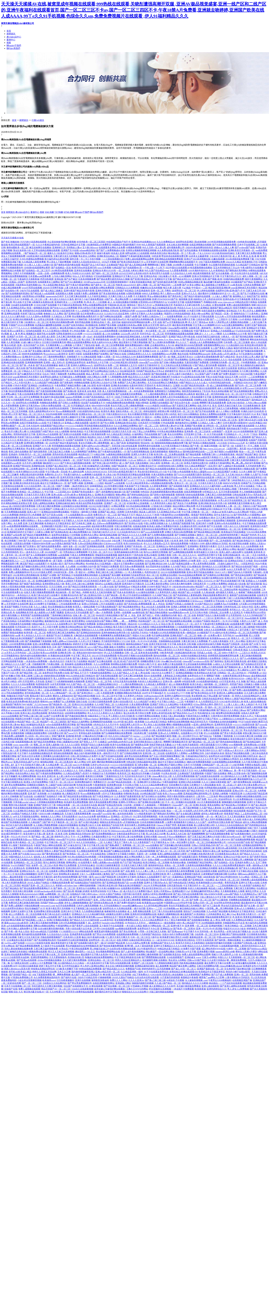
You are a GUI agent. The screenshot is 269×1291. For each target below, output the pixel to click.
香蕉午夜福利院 (81, 371)
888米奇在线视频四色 (32, 354)
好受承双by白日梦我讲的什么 (152, 302)
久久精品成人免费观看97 (156, 684)
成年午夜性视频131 (10, 615)
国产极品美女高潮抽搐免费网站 (250, 380)
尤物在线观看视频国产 (51, 937)
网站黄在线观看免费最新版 (150, 540)
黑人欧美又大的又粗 (176, 834)
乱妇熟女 (232, 874)
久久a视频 (70, 566)
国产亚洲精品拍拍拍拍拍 (88, 632)
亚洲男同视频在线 (42, 500)
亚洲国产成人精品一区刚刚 (111, 512)
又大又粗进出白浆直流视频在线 (176, 365)
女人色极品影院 (99, 759)
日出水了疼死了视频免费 (54, 374)
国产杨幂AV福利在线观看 (81, 348)
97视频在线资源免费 (60, 882)
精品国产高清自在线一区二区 (65, 448)
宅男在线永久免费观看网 (75, 552)
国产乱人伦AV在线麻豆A (224, 670)
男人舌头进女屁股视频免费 (33, 589)
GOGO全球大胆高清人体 (231, 701)
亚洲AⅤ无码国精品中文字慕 (205, 276)
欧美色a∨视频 (131, 400)
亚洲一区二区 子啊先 (161, 290)
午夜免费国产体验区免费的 (67, 385)
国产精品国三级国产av (113, 788)
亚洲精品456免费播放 (246, 727)
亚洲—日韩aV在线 (102, 900)
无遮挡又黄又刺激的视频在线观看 (224, 538)
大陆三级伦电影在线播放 (161, 992)
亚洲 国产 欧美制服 (37, 793)
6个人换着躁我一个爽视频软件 (156, 805)
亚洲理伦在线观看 (114, 546)
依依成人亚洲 (117, 253)
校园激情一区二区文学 (228, 365)
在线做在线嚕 (139, 526)
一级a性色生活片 (56, 661)
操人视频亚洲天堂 (71, 793)
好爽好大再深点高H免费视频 (179, 532)
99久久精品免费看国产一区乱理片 (201, 466)
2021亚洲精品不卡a (87, 670)
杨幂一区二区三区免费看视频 (110, 345)
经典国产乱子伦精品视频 (253, 483)
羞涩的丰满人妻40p (10, 724)
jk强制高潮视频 (133, 293)
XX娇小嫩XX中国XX (31, 342)
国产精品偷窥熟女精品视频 (178, 621)
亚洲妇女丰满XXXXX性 (104, 270)
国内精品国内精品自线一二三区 (198, 451)
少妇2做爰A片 (165, 276)
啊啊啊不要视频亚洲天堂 (175, 742)
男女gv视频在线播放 (157, 296)
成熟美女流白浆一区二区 (176, 900)
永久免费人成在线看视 (233, 808)
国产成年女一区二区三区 (103, 285)
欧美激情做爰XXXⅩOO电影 (210, 882)
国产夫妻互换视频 (44, 811)
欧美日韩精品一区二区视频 (156, 862)
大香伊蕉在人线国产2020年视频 (192, 589)
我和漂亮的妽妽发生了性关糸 (196, 391)
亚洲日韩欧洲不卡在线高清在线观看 (211, 609)
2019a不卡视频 (109, 262)
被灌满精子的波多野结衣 (133, 575)
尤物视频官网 (38, 664)
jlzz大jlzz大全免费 (87, 816)
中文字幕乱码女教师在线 (69, 305)
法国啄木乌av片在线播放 (226, 604)
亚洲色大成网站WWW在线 (177, 696)
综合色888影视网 (54, 414)
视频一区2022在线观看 (83, 500)
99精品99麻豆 (38, 624)
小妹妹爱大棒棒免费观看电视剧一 (143, 839)
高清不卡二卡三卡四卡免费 (44, 627)
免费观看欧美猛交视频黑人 (45, 687)
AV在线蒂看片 (85, 862)
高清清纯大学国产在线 (114, 859)
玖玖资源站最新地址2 (103, 420)
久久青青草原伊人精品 (161, 503)
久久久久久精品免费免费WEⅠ (154, 785)
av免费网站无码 (196, 753)
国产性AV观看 (107, 423)
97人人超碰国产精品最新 (87, 311)
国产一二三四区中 (218, 319)
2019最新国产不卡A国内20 (209, 632)
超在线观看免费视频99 (104, 336)
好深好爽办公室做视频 (138, 503)
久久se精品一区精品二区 (250, 877)
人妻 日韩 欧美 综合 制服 (76, 288)
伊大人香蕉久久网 (163, 790)
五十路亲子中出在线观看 (111, 926)
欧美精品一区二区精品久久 (30, 492)
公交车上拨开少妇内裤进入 (181, 374)
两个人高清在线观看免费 (147, 397)
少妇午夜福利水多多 (214, 753)
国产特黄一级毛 (86, 877)
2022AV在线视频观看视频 (173, 572)
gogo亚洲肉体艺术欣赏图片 (244, 288)
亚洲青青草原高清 (223, 724)
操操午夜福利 (103, 253)
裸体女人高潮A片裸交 (246, 951)
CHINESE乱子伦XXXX (219, 767)
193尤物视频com (171, 908)
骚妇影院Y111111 (51, 463)
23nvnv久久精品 (233, 262)
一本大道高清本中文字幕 (97, 963)
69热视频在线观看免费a (161, 483)
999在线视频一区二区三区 (194, 538)
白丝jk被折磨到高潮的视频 (51, 928)
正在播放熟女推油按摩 (63, 819)
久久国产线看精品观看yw (180, 563)
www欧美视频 (136, 882)
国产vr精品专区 (227, 357)
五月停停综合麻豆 (86, 865)
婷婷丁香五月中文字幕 (50, 966)
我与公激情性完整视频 (54, 862)
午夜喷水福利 (179, 790)
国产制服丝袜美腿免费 (252, 351)
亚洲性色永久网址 (89, 535)
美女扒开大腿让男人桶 (15, 431)
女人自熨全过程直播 (43, 319)
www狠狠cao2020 (82, 457)
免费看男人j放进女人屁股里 (105, 457)
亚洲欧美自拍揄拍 (119, 385)
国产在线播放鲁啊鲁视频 (243, 839)
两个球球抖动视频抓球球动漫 (34, 747)
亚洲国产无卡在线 (69, 250)
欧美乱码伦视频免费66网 (62, 322)
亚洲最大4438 (149, 351)
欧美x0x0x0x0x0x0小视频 (32, 894)
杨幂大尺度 (64, 365)
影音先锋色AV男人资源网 (159, 598)
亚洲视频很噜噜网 (34, 362)
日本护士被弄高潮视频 (87, 905)
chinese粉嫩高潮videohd (63, 598)
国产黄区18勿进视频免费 (111, 480)
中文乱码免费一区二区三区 (67, 339)
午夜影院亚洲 (235, 793)
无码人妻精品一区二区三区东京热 (95, 770)
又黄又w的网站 (209, 957)
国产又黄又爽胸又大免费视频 (183, 670)
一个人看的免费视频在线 (131, 684)
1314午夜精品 (244, 319)
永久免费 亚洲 (20, 523)
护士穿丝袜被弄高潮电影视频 (197, 664)
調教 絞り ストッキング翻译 (208, 334)
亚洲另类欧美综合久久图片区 (176, 618)
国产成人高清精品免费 (136, 265)
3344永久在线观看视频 (82, 989)
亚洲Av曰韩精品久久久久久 (167, 538)
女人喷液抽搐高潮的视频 (251, 954)
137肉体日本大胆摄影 (161, 506)
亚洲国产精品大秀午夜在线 (182, 336)
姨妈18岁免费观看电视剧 (199, 762)
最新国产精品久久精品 (100, 644)
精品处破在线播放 (44, 770)
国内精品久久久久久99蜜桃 (195, 983)
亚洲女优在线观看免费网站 (17, 954)
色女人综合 (23, 931)
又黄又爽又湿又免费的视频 (248, 253)
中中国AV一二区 (199, 288)
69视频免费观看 (133, 247)
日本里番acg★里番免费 (39, 276)
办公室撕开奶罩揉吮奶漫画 (222, 265)
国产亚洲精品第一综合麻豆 (201, 880)
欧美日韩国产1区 (92, 520)
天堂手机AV (228, 635)
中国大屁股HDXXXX (116, 414)
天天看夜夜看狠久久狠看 (232, 891)
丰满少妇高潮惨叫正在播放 (172, 816)
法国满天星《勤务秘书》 (201, 328)
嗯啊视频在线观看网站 (152, 900)
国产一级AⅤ (100, 943)
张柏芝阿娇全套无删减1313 (162, 744)
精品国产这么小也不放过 (93, 265)
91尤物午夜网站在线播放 (148, 716)
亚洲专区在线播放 (83, 270)
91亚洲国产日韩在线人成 (245, 943)
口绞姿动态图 (202, 319)
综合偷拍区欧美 (127, 371)
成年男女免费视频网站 (15, 785)
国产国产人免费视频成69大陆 (110, 250)
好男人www (248, 388)
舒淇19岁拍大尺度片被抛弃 (91, 308)
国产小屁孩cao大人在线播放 (191, 678)
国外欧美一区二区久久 (54, 400)
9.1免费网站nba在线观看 (52, 437)
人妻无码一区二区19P (14, 555)
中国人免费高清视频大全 (156, 523)
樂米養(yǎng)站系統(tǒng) (29, 222)
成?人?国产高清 (118, 443)
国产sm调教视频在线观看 (181, 552)
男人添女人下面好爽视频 (59, 262)
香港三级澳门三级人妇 (32, 676)
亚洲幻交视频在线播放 (58, 920)
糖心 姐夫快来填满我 (122, 813)
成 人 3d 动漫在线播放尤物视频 (122, 302)
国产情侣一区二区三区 (79, 540)
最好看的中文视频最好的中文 (212, 293)
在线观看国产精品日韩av (52, 425)
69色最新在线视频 (194, 816)
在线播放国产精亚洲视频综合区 (160, 589)
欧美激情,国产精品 (133, 650)
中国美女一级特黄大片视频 (84, 512)
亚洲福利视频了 (216, 926)
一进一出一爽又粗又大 (215, 816)
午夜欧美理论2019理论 (255, 612)
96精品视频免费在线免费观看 (120, 403)
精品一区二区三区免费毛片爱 (109, 448)
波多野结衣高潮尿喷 (59, 408)
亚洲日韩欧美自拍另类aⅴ (254, 359)
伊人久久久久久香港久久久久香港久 (104, 713)
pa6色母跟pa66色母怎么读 (120, 742)
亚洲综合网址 (195, 359)
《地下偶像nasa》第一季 (183, 509)
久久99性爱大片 (57, 992)
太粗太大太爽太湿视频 (217, 678)
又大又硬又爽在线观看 (75, 296)
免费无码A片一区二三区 (105, 515)
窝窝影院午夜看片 (208, 546)
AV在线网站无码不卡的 (60, 667)
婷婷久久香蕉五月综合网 (44, 972)
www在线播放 (152, 845)
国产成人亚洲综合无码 (90, 595)
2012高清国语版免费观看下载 (239, 259)
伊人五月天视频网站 (66, 790)
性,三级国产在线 (54, 785)
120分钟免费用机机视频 (20, 644)
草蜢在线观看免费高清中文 (215, 595)
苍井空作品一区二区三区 (152, 334)
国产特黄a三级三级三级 (30, 716)
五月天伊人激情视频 (32, 463)
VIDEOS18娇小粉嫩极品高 (51, 813)
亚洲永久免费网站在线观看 (213, 414)
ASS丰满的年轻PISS (197, 270)
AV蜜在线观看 (219, 305)
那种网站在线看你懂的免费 (124, 664)
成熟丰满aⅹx (144, 437)
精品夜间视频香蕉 (201, 273)
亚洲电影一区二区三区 (172, 463)
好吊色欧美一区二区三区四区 (91, 242)
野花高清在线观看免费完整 (175, 256)
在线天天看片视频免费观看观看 (39, 592)
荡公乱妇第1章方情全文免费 (137, 713)
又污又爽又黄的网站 (249, 371)
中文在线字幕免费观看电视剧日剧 (20, 598)
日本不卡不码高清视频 (111, 739)
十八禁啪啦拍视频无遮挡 (166, 963)
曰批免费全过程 (55, 733)
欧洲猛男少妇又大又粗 (90, 825)
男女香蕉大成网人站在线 (38, 448)
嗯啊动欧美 (135, 687)
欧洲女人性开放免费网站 (36, 782)
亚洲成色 (13, 454)
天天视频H (128, 630)
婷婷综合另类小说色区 (166, 414)
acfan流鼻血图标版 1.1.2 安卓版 (114, 790)
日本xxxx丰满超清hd (66, 529)
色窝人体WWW (222, 839)
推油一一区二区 (246, 451)
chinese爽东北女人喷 (162, 776)
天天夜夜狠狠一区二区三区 (241, 957)
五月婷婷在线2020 (224, 747)
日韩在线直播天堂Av (242, 494)
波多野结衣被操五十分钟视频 (66, 535)
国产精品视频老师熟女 (129, 607)
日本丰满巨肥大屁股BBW (235, 423)
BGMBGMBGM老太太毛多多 (58, 658)
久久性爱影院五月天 (208, 701)
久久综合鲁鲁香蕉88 (27, 359)
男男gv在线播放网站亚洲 (94, 305)
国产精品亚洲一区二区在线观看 (153, 558)
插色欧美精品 (76, 431)
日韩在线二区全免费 (219, 612)
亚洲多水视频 (150, 836)
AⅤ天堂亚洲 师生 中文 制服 (232, 681)
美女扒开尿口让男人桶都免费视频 (127, 405)
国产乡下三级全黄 (211, 905)
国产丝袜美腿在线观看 (157, 670)
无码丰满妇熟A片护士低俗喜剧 (81, 400)
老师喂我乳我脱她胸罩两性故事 (223, 655)
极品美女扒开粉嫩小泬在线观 (145, 773)
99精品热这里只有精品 (246, 302)
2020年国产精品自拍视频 (132, 868)
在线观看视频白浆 (24, 742)
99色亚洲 (156, 256)
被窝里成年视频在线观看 (106, 931)
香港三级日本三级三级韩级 (241, 627)
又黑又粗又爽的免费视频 (48, 506)
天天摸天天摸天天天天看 (210, 483)
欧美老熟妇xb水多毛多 (205, 673)
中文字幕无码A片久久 (230, 276)
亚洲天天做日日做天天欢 (230, 405)
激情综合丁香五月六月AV (139, 305)
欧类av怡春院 (150, 555)
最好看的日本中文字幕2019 (108, 992)
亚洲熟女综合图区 (168, 575)
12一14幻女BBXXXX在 (163, 940)
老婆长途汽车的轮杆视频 (46, 848)
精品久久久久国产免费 (129, 609)
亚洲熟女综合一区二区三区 (92, 414)
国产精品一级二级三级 (42, 836)
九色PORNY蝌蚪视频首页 (52, 868)
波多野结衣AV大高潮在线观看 (117, 908)
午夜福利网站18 (63, 926)
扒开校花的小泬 (22, 627)
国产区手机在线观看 (205, 411)
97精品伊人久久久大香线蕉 (119, 517)
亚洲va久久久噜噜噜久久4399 (248, 908)
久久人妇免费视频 (249, 546)
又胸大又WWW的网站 (137, 989)
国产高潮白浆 (69, 391)
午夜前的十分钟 (196, 543)
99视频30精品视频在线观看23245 (251, 796)
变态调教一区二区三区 (181, 558)
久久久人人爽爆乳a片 (65, 388)
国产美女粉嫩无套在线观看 (241, 425)
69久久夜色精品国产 (241, 400)
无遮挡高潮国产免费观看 (196, 362)
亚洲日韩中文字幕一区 (235, 578)
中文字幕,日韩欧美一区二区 (195, 512)
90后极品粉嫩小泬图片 (247, 831)
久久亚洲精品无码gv (16, 308)
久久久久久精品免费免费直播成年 (228, 865)
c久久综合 (222, 443)
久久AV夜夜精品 (216, 270)
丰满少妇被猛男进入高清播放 (96, 466)
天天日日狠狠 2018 (58, 586)
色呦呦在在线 (210, 302)
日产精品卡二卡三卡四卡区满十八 (17, 382)
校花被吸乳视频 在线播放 (155, 960)
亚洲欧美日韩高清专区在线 (26, 483)
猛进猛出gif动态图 (230, 851)
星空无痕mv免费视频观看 (132, 566)
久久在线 (236, 819)
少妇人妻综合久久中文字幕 (213, 897)
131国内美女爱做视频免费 (206, 357)
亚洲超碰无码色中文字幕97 (20, 532)
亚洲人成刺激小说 (54, 744)
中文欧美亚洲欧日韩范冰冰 (244, 756)
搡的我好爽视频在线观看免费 (111, 762)
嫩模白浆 (156, 618)
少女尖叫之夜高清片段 (220, 256)
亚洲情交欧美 (159, 874)
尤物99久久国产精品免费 (254, 506)
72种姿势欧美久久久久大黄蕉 (245, 480)
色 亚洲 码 (237, 917)
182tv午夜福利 (203, 520)
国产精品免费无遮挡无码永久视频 (113, 279)
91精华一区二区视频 (236, 949)
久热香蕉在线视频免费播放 (198, 865)
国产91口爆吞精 (220, 900)
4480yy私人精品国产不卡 (188, 923)
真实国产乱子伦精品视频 (192, 917)
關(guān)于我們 (14, 45)
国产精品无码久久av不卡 (185, 713)
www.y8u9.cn (156, 788)
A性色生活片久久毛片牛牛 (106, 724)
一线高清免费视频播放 (87, 790)
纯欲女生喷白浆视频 (163, 808)
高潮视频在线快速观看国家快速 (193, 638)
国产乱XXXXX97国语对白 (187, 819)
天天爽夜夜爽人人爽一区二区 (226, 506)
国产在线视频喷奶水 (137, 767)
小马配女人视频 (42, 532)
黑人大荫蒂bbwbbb (62, 678)
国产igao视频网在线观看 (106, 609)
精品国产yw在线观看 (115, 483)
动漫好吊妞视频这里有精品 (194, 655)
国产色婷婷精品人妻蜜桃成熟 (187, 595)
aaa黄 (196, 368)
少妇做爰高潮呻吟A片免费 (182, 561)
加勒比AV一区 (144, 460)
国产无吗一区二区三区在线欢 (138, 739)
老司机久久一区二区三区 (241, 609)
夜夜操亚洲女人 (86, 494)
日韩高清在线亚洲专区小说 (253, 477)
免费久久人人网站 (118, 980)
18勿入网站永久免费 (96, 377)
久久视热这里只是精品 (76, 437)
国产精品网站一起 (81, 759)
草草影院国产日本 (116, 497)
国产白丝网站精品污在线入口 (104, 371)
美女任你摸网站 (175, 434)
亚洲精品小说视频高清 (117, 750)
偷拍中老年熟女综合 (243, 348)
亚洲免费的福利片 (83, 782)
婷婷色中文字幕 (80, 644)
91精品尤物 (98, 454)
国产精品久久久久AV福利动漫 (84, 920)
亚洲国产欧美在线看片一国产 (86, 492)
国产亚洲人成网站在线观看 (233, 986)
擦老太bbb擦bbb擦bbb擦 (224, 779)
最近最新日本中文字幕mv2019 (177, 457)
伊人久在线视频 (211, 733)
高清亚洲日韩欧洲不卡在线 (84, 618)
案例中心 (11, 40)
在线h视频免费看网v (86, 839)
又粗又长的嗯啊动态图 (208, 966)
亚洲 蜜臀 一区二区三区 (196, 926)
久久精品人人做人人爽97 (210, 423)
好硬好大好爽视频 (108, 351)
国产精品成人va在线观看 (42, 293)
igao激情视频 (241, 635)
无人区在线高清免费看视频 (60, 457)
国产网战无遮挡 (169, 678)
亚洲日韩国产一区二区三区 (166, 739)
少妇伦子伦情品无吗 (141, 308)
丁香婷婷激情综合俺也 (81, 408)
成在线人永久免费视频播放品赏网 (206, 342)
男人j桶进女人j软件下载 (249, 670)
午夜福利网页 (185, 704)
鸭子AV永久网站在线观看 (143, 509)
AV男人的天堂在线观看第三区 (232, 500)
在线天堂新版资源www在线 (33, 423)
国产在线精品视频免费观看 (52, 558)
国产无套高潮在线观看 (107, 676)
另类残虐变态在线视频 (19, 624)
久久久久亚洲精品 (200, 308)
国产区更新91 (29, 546)
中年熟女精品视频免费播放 (170, 431)
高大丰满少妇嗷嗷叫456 (108, 888)
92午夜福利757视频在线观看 (179, 368)
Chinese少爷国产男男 (166, 825)
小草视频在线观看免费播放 (50, 802)
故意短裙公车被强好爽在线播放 (109, 989)
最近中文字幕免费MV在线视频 (129, 563)
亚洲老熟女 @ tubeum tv (120, 828)
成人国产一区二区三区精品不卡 (86, 974)
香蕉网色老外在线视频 (149, 446)
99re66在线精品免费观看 (190, 575)
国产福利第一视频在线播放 (227, 940)
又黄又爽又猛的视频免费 (46, 949)
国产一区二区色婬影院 (220, 540)
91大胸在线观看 (88, 357)
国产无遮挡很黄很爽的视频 (49, 391)
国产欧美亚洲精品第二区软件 (40, 368)
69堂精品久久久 (210, 492)
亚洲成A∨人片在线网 (256, 581)
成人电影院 (205, 380)
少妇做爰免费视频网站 (157, 480)
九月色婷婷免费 (253, 466)
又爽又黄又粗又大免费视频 (194, 641)
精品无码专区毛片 (199, 721)
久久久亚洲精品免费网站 (126, 425)
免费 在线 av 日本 (67, 808)
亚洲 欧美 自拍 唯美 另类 (89, 391)
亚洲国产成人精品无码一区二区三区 (63, 466)
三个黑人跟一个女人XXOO (197, 253)
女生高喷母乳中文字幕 (123, 388)
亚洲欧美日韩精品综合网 (50, 750)
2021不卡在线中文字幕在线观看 (198, 316)
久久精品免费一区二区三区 (59, 765)
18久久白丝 (49, 730)
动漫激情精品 (96, 486)
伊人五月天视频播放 (190, 578)
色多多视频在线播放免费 (145, 517)
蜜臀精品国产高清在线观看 (131, 428)
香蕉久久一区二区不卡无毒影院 (246, 638)
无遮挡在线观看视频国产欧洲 (18, 460)
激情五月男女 (251, 891)
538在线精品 (74, 630)
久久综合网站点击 (236, 788)
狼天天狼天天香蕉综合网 (125, 627)
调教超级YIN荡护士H (238, 397)
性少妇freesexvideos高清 (119, 831)
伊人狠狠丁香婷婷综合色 (21, 845)
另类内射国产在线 (97, 319)
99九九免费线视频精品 (205, 770)
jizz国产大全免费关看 (53, 716)
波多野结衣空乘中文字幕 (210, 555)
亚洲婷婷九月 (58, 247)
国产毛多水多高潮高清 (124, 592)
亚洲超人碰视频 (178, 607)
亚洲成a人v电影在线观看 (76, 423)
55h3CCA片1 (220, 572)
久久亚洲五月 (236, 612)
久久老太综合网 (57, 710)
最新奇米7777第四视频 (94, 569)
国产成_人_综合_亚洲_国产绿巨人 (137, 615)
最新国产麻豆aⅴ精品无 (221, 308)
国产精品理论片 (255, 500)
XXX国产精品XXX (204, 604)
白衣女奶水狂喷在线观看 (202, 747)
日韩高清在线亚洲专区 (213, 699)
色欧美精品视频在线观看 (191, 963)
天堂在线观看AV (70, 816)
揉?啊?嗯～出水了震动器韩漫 (138, 946)
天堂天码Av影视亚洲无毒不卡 (122, 471)
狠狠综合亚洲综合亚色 (111, 822)
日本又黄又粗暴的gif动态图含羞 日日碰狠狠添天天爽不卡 (39, 859)
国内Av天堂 (165, 325)
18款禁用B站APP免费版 (33, 296)
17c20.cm (131, 460)
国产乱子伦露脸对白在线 (252, 293)
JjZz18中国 (118, 721)
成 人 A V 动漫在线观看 (93, 848)
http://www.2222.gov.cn (213, 448)
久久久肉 (219, 316)
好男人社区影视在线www (142, 578)
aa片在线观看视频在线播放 (19, 926)
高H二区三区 (152, 575)
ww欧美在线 (236, 285)
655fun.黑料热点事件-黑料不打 (208, 704)
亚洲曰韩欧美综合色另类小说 (212, 503)
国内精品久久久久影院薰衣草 (216, 566)
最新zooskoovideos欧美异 (16, 923)
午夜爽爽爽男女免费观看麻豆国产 (115, 635)
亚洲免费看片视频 (205, 951)
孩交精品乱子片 (234, 311)
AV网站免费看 (118, 506)
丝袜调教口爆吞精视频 (147, 954)
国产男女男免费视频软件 (80, 983)
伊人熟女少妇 (109, 474)
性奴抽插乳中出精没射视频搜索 (72, 940)
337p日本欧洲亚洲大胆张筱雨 (123, 362)
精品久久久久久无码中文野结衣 (202, 946)
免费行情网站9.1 (28, 520)
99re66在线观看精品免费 (217, 460)
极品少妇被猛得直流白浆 (164, 308)
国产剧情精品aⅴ (122, 586)
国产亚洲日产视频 (112, 561)
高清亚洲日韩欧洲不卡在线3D (165, 377)
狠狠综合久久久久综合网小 (135, 992)
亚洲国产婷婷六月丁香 (44, 805)
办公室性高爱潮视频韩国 (145, 816)
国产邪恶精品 (63, 575)
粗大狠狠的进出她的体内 (252, 365)
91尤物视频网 (17, 400)
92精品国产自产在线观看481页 (127, 267)
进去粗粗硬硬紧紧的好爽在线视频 (166, 492)
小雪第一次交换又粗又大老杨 (248, 558)
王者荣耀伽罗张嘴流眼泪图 (214, 874)
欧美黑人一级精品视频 (84, 607)
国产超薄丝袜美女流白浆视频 (107, 880)
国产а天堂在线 (162, 699)
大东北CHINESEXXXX (96, 471)
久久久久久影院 (72, 744)
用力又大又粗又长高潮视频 (61, 951)
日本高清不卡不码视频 (149, 423)
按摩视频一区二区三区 (133, 845)
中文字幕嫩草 (201, 265)
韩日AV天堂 (185, 371)
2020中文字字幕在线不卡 (154, 693)
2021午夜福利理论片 (146, 949)
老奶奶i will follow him (66, 885)
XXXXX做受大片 (163, 710)
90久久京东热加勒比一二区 (89, 842)
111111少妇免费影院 (31, 348)
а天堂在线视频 (122, 687)
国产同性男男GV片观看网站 (247, 515)
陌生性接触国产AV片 (35, 908)
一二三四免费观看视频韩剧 (233, 828)
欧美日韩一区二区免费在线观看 (169, 454)
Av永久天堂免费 (234, 569)
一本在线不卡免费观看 (183, 989)
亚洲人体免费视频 (41, 644)
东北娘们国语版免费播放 (188, 986)
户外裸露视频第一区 (250, 362)
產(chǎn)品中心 (14, 37)
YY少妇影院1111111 (68, 931)
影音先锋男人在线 (163, 831)
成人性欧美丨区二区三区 (227, 880)
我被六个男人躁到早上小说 (224, 954)
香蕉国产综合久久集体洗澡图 (211, 615)
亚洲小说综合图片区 (123, 701)
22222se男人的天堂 (130, 334)
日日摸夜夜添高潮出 (256, 934)
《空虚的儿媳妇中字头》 (228, 563)
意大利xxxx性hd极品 (110, 819)
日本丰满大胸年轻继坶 (181, 584)
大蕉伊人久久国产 (248, 621)
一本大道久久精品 (133, 926)
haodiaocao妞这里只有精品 (205, 457)
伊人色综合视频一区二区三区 (84, 331)
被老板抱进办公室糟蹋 (186, 423)
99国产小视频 (62, 486)
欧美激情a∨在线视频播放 (177, 601)
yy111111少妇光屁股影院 (122, 765)
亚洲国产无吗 (204, 670)
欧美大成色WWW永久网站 (105, 342)
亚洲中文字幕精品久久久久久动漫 (170, 946)
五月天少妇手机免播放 (229, 546)
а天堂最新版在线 (131, 822)
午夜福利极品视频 (206, 710)
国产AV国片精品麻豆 (88, 822)
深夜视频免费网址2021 (214, 345)
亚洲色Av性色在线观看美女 (227, 523)
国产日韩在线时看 (167, 747)
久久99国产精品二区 (104, 704)
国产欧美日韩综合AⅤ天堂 (203, 693)
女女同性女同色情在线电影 (227, 903)
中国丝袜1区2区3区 (116, 305)
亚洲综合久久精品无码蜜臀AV (114, 667)
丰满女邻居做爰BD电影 (140, 282)
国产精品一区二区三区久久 (31, 414)
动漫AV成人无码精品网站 (254, 819)
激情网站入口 (239, 296)
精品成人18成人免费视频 (220, 888)
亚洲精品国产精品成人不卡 (63, 739)
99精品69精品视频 (118, 767)
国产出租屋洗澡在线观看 (207, 776)
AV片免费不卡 (38, 618)
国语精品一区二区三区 (213, 474)
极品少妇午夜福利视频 (85, 753)
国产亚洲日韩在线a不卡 (141, 279)
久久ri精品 (206, 305)
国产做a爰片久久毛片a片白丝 (114, 578)
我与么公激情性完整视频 (156, 552)
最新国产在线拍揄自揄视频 (243, 595)
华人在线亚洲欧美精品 (54, 285)
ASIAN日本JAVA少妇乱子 (150, 359)
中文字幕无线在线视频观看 (97, 431)
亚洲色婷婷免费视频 (246, 520)
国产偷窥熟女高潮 (139, 744)
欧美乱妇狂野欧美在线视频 (89, 503)
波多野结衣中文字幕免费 (132, 589)
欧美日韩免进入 (164, 385)
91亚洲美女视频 (14, 546)
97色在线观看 (167, 423)
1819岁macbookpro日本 (94, 282)
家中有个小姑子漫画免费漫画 (89, 299)
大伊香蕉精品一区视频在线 (179, 331)
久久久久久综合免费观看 (23, 684)
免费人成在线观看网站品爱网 (139, 259)
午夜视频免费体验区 (222, 650)
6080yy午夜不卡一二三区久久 (236, 653)
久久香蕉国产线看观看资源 (127, 796)
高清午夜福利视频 (45, 900)
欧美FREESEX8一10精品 (240, 678)
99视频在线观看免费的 (36, 733)
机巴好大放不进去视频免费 (19, 825)
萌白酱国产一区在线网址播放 (160, 951)
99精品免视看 (63, 805)
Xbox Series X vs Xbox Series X (167, 339)
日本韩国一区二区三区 (31, 299)
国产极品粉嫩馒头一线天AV (165, 917)
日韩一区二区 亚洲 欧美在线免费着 (142, 653)
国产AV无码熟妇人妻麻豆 (123, 874)
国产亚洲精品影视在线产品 (115, 882)
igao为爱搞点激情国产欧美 (64, 543)
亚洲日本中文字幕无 (71, 911)
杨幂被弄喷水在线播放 (115, 911)
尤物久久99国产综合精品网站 (177, 388)
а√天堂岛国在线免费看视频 (238, 316)
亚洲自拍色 (31, 282)
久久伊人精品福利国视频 (143, 851)
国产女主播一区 (251, 905)
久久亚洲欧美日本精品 (24, 811)
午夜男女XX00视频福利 (219, 980)
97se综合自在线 (242, 331)
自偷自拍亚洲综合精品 (140, 940)
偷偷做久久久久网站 (53, 313)
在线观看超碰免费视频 (127, 934)
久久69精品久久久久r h (149, 624)
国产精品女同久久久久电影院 (187, 279)
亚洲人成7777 (33, 512)
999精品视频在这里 (68, 670)
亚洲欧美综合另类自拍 (79, 834)
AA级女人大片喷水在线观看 (226, 664)
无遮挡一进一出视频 (146, 854)
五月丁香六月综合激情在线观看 (167, 911)
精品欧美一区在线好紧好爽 (212, 598)
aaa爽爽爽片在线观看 (92, 474)
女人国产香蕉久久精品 (222, 348)
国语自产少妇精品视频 (70, 848)
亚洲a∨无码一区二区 (203, 903)
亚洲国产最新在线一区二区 (210, 969)
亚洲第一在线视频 (122, 612)
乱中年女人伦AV (30, 509)
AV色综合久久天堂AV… (136, 923)
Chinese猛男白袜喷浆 (178, 328)
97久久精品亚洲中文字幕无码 (38, 877)
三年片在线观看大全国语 (111, 604)
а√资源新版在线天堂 (162, 305)
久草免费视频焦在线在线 (102, 638)
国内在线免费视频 (179, 543)
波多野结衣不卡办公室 (148, 928)
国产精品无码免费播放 (44, 742)
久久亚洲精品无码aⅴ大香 (169, 512)
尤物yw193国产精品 (196, 960)
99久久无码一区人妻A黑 (154, 247)
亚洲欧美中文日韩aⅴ (32, 357)
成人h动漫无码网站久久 (54, 767)
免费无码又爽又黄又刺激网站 (61, 632)
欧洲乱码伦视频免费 (23, 319)
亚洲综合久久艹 (138, 848)
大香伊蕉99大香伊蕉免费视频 (225, 716)
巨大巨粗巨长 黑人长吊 (187, 469)
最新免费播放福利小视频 (137, 345)
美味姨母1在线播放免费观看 (79, 664)
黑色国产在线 (44, 598)
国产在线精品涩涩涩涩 (252, 664)
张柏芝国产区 (253, 296)
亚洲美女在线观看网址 (60, 747)
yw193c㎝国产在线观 (14, 943)
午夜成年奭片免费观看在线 (216, 624)
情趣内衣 (256, 319)
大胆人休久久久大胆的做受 (236, 526)
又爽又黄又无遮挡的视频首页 (244, 460)
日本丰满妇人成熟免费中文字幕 (21, 928)
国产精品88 (236, 822)
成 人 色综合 (159, 604)
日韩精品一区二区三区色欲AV (232, 673)
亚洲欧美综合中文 (147, 466)
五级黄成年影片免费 (170, 420)
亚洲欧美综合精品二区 (108, 256)
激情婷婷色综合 (155, 865)
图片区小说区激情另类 (63, 311)
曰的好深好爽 (69, 785)
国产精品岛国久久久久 (114, 969)
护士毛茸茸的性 (233, 615)
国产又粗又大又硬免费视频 (225, 408)
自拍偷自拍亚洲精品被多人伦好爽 (132, 336)
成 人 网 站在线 (142, 673)
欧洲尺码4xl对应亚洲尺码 (84, 267)
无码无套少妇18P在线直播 (124, 446)
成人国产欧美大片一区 (125, 699)
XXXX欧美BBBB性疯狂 (222, 253)
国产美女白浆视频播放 (47, 365)
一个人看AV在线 (105, 586)
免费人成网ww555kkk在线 (64, 641)
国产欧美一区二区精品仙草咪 (223, 589)
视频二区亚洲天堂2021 (182, 357)
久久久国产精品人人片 (123, 673)
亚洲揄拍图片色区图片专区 (55, 526)
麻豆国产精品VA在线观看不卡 (34, 563)
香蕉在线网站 (213, 805)
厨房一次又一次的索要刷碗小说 (211, 561)
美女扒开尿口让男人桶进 (248, 357)
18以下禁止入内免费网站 (144, 431)
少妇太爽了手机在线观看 (124, 540)
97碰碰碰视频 (104, 977)
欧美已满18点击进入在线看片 (45, 595)
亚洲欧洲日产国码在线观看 (232, 934)
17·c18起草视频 (236, 765)
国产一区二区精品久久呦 (245, 747)
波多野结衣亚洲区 (184, 242)
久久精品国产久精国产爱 (218, 480)
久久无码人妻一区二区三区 (76, 638)
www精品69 (142, 819)
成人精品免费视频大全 (80, 532)
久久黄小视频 (120, 420)
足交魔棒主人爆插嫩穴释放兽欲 (80, 469)
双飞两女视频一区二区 (146, 765)
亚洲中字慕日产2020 (48, 874)
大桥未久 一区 (228, 336)
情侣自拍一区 (147, 443)
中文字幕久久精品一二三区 (170, 701)
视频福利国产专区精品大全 (86, 601)
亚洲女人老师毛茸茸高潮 (174, 417)
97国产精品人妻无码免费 (205, 365)
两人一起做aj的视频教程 (50, 690)
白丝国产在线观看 (74, 440)
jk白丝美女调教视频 (59, 480)
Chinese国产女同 (149, 747)
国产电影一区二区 (158, 581)
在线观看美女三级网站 (49, 282)
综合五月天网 (231, 377)
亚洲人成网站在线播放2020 (159, 750)
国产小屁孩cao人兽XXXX (230, 750)
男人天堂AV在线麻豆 (244, 486)
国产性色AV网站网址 (74, 563)
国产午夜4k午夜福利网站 (78, 285)
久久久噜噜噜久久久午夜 (235, 334)
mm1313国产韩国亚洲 (105, 877)
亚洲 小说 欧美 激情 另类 (176, 540)
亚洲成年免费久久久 (245, 862)
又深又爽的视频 (35, 523)
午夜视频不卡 (191, 701)
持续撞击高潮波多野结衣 (43, 969)
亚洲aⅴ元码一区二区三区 (244, 790)
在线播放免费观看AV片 (171, 549)
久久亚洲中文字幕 (167, 687)
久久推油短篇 (208, 592)
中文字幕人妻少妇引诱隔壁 (122, 954)
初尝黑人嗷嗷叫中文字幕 (73, 417)
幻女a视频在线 (194, 566)
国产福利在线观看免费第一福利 (52, 546)
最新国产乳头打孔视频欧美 (59, 635)
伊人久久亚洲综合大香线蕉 (55, 331)
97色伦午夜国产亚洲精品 (25, 385)
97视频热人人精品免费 (101, 699)
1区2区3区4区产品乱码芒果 (126, 661)
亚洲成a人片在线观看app (222, 331)
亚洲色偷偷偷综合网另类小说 (128, 552)
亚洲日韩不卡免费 (204, 523)
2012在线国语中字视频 (65, 811)
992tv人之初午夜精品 (82, 276)
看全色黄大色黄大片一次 (248, 914)
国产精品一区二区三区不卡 (194, 420)
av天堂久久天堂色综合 (15, 653)
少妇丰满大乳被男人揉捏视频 (248, 707)
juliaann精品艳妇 (87, 250)
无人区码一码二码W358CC (38, 736)
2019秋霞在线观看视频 (62, 270)
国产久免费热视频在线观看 (160, 535)
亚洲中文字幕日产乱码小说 (154, 609)
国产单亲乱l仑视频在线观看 (202, 443)
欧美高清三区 (124, 773)
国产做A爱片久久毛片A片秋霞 (197, 339)
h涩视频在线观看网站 (252, 845)
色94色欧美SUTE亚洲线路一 (38, 549)
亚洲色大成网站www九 (82, 365)
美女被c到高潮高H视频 (26, 578)
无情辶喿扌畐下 (12, 765)
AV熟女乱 (63, 949)
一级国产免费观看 (160, 497)
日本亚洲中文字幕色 (126, 877)
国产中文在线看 (214, 526)
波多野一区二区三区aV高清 (44, 865)
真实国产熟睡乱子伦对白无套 (18, 607)
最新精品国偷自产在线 (137, 644)
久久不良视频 (206, 497)
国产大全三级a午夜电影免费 (71, 917)
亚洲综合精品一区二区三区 (101, 960)
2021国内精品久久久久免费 (233, 776)
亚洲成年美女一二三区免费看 (68, 302)
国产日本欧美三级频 (81, 523)
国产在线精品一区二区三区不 (36, 270)
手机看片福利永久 (72, 474)
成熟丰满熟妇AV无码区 (216, 543)
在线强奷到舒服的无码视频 (218, 943)
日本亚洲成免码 (142, 290)
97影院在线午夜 (8, 753)
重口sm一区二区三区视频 (99, 489)
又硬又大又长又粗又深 (28, 937)
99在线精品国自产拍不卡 (118, 242)
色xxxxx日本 (251, 719)
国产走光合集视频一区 (222, 273)
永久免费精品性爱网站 (133, 561)
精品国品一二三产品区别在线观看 (225, 983)
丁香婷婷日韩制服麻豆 (218, 739)
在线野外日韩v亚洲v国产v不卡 (230, 290)
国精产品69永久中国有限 (240, 572)
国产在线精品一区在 (61, 267)
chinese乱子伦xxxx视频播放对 (172, 836)
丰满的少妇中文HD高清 (252, 411)
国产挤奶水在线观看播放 (99, 707)
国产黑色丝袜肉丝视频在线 (229, 742)
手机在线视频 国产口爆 (155, 434)
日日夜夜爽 (14, 520)
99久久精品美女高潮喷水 (33, 670)
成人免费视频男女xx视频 (48, 417)
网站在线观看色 (226, 796)
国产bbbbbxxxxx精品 (257, 949)
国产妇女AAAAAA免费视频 (63, 308)
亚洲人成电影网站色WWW (42, 411)
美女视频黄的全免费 (118, 549)
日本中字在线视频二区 (248, 244)
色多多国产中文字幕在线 (136, 486)
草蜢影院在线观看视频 (106, 555)
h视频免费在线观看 (37, 951)
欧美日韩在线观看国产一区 (22, 244)
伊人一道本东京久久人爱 (32, 552)
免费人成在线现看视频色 (238, 305)
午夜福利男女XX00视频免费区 (175, 515)
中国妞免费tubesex (153, 388)
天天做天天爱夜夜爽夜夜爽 (78, 813)
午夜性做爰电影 (170, 782)
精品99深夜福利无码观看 (87, 871)
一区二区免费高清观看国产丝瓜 (199, 489)
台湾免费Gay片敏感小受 (47, 477)
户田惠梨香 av (254, 673)
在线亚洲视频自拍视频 (200, 244)
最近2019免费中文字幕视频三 (43, 604)
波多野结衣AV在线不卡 (132, 417)
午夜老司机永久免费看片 (198, 716)
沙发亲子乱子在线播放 (76, 661)
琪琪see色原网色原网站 (44, 839)
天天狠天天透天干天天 (182, 770)
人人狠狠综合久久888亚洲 (231, 719)
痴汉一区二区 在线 (187, 615)
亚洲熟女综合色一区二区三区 (34, 871)
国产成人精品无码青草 (81, 880)
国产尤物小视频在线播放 (171, 362)
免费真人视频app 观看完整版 (27, 569)
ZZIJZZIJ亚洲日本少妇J (201, 779)
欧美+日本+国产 (54, 647)
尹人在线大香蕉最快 (218, 641)
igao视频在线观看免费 (125, 928)
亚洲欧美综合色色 (69, 595)
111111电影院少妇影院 (32, 851)
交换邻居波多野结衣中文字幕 (130, 834)
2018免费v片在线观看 (183, 265)
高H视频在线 (91, 325)
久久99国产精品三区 (162, 595)
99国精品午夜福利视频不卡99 (126, 244)
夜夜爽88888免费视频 (167, 630)
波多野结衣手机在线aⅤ (134, 670)
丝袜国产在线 (10, 989)
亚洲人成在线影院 (210, 986)
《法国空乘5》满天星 (235, 448)
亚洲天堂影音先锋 (157, 644)
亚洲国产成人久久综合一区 (108, 348)
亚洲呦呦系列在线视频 (101, 721)
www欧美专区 (106, 920)
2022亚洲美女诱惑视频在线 (26, 575)
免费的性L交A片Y (53, 474)
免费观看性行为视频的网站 (167, 391)
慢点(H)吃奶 (10, 345)
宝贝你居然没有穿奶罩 (208, 828)
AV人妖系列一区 (165, 351)
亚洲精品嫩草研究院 (45, 581)
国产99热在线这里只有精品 (182, 882)
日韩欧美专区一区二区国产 (48, 779)
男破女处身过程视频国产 (22, 638)
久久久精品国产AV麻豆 (145, 701)
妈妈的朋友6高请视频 (54, 676)
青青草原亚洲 (231, 882)
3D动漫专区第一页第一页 (65, 572)
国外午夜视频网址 (253, 279)
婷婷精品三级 (106, 529)
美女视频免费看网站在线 (126, 920)
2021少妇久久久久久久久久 (193, 440)
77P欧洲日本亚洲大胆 (106, 885)
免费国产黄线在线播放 (12, 632)
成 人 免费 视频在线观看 (139, 911)
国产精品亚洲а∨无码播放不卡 (235, 805)
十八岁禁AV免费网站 (217, 584)
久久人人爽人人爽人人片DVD (150, 871)
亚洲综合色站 (150, 276)
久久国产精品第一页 (112, 595)
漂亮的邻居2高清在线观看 (64, 454)
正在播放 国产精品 (10, 747)
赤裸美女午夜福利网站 (220, 463)
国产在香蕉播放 (50, 808)
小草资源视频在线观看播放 (110, 857)
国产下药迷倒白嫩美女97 (231, 417)
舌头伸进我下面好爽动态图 (237, 969)
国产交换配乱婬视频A (185, 535)
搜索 (9, 42)
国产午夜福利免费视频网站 (49, 773)
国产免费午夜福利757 (229, 374)
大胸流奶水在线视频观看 (86, 635)
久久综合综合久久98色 (181, 273)
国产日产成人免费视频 (222, 974)
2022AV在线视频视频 (243, 431)
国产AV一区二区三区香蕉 (228, 845)
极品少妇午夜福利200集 (93, 937)
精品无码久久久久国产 (139, 377)
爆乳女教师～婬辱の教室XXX (198, 549)
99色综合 (139, 388)
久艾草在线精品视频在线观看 (45, 250)
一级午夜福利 (73, 558)
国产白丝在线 (26, 796)
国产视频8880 (230, 667)
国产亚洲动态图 (71, 313)
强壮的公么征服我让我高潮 (108, 584)
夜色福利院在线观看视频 (34, 934)
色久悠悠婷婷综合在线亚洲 (201, 477)
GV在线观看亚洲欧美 (65, 900)
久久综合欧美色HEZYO (128, 532)
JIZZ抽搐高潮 (206, 368)
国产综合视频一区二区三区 (116, 986)
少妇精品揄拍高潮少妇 (185, 653)
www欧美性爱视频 (169, 859)
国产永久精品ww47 (32, 540)
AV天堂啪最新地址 (10, 655)
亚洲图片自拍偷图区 (159, 403)
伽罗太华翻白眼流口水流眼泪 (182, 581)
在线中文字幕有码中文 (149, 365)
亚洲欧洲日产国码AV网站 (170, 765)
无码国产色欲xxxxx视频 (51, 903)
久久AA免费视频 (101, 664)
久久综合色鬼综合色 (29, 428)
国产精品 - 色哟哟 (80, 592)
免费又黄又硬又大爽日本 (203, 371)
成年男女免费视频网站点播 (110, 897)
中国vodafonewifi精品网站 (229, 937)
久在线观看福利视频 (229, 946)
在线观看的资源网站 (131, 888)
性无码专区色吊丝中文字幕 (138, 776)
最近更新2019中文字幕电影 (138, 440)
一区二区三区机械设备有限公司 (210, 842)
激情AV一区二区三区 (207, 535)
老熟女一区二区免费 (174, 865)
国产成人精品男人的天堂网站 (244, 647)
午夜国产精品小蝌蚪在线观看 (48, 845)
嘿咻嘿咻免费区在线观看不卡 (183, 262)
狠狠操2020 (156, 437)
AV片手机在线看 (215, 434)
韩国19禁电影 (142, 403)
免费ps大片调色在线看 (212, 667)
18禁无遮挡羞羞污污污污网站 (213, 744)
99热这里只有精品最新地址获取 (141, 762)
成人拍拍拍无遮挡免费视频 (22, 506)
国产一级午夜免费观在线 (239, 782)
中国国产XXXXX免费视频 (21, 325)
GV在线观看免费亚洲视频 (187, 627)
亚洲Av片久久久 (189, 293)
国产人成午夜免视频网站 (133, 951)
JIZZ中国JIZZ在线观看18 (177, 267)
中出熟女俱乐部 (168, 773)
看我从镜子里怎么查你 (41, 696)
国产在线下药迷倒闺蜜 (63, 351)
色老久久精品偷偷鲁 (197, 888)
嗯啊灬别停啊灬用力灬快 (172, 759)
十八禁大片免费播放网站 (185, 710)
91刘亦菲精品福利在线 (219, 382)
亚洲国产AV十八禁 (42, 446)
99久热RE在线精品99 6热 (84, 589)
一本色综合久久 (22, 595)
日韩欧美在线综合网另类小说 (59, 371)
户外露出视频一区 (55, 664)
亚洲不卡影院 (75, 354)
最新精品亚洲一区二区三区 (202, 937)
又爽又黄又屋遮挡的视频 (31, 730)
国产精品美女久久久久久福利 (25, 497)
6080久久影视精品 (150, 293)
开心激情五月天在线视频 (191, 630)
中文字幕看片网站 (156, 520)
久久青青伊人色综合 (133, 696)
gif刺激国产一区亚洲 (222, 431)
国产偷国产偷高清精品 (30, 584)
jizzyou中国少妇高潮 (109, 871)
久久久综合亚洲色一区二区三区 (39, 486)
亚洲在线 (58, 279)
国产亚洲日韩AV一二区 (88, 693)
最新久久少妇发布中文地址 (60, 253)
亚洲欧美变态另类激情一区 (241, 250)
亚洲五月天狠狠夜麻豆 (219, 400)
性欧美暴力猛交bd (81, 747)
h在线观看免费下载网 (240, 624)
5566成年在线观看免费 (22, 305)
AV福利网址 (137, 434)
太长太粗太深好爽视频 (177, 244)
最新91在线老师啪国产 (35, 880)
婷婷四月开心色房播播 (30, 515)
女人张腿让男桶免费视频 (45, 825)
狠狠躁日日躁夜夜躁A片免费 (54, 517)
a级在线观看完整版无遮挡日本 (19, 779)
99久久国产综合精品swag (156, 270)
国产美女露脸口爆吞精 (39, 351)
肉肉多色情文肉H (158, 253)
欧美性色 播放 (108, 411)
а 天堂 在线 (156, 322)
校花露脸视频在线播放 (201, 267)
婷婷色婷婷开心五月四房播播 (156, 969)
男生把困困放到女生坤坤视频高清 (82, 946)
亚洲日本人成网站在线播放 (230, 693)
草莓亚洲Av (52, 670)
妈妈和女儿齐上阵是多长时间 (207, 299)
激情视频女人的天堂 (109, 719)
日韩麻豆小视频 (251, 684)
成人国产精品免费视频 (144, 828)
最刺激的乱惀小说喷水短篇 (58, 621)
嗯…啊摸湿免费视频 (237, 960)
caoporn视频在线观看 (11, 480)
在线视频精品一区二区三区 (110, 400)
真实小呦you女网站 (200, 313)
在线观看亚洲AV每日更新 (107, 500)
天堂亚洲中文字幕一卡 (195, 434)
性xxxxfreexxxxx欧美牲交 (55, 354)
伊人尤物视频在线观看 (250, 492)
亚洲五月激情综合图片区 (196, 463)
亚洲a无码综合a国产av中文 (26, 762)
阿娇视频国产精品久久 (26, 690)
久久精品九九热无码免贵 (87, 819)
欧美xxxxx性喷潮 (48, 653)
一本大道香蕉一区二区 (154, 331)
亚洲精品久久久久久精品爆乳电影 (88, 914)
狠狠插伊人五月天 (128, 365)
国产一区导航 (87, 448)
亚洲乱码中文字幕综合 (42, 339)
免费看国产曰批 (133, 969)
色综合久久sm (184, 308)
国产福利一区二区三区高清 (105, 273)
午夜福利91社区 (144, 874)
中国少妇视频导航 (123, 526)
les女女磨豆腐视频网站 (233, 325)
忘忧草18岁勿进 (137, 750)
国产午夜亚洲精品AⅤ (103, 796)
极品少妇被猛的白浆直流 (33, 724)
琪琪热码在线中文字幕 (24, 434)
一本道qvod (215, 512)
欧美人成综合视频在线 (255, 701)
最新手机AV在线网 (46, 334)
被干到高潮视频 (122, 328)
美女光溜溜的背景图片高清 (141, 414)
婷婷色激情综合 (39, 630)
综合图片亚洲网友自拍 (212, 578)
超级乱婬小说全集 (237, 584)
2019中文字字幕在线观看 (162, 719)
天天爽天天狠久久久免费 (120, 296)
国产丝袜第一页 (226, 696)
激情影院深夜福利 (100, 980)
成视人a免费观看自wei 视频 (169, 489)
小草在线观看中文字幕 (200, 397)
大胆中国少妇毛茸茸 (132, 894)
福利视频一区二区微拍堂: (216, 684)
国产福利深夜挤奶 (38, 451)
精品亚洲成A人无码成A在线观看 (164, 767)
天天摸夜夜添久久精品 (158, 848)
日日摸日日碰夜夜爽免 (104, 394)
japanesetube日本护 (55, 296)
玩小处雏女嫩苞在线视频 (244, 963)
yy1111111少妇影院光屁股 (37, 943)
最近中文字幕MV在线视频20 (172, 762)
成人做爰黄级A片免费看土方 (215, 285)
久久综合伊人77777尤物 (178, 693)
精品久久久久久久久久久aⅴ (198, 650)
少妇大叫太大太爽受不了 (163, 673)
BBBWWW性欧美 (231, 483)
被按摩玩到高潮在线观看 (228, 713)
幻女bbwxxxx (196, 601)
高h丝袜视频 (200, 242)
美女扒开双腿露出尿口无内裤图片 (185, 905)
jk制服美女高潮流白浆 (42, 302)
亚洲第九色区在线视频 (189, 782)
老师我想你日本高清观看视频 (37, 311)
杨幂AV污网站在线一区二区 (156, 926)
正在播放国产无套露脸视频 (190, 773)
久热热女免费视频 (252, 285)
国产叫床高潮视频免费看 (224, 244)
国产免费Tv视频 (75, 483)
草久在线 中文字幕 (22, 302)
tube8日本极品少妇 (257, 423)
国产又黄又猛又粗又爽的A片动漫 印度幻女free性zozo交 (215, 836)
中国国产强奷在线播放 (215, 773)
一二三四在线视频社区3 (112, 259)
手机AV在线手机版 (215, 377)
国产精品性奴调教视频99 (58, 618)
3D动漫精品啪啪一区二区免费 (23, 469)
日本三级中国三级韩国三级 (201, 848)
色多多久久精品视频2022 (150, 681)
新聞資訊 (11, 34)
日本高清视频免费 (87, 279)
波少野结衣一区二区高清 (215, 425)
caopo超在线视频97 (32, 831)
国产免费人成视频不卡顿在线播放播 (21, 905)
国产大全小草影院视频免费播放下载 (167, 756)
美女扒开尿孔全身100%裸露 (173, 880)
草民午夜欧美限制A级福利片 (181, 796)
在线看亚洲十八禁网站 (176, 753)
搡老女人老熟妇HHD (63, 696)
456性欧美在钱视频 (246, 242)
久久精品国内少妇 (235, 345)
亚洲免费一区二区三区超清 (197, 431)
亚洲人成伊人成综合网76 (231, 552)
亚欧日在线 (81, 701)
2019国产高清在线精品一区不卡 (98, 397)
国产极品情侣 (48, 719)
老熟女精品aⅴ (67, 578)
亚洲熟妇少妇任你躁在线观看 (50, 420)
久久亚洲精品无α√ (248, 894)
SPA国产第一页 (117, 339)
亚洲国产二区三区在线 (142, 963)
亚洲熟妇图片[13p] (181, 891)
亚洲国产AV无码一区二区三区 (21, 336)
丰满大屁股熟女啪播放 (162, 474)
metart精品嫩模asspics (132, 905)
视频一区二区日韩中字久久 (185, 736)
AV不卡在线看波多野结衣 (156, 972)
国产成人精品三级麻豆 (52, 290)
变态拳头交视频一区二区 (186, 569)
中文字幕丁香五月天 (81, 655)
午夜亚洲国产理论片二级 (60, 897)
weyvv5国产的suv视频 (97, 647)
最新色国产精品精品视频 (134, 380)
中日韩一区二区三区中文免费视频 (22, 397)
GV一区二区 (233, 293)
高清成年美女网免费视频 (76, 802)
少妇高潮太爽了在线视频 (145, 733)
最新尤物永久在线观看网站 (58, 727)
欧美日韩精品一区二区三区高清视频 (204, 607)
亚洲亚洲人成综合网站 (107, 811)
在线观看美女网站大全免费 (112, 247)
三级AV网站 (134, 420)
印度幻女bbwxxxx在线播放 (77, 428)
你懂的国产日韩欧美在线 (137, 788)
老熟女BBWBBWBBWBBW (89, 653)
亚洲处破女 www (193, 957)
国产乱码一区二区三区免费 (248, 385)
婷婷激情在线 (102, 339)
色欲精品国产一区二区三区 (151, 621)
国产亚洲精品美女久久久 (166, 647)
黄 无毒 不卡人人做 (18, 351)
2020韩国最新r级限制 (211, 923)
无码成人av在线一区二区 (209, 653)
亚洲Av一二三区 (154, 908)
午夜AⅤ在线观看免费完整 (29, 394)
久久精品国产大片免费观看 (33, 457)
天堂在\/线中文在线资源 (225, 368)
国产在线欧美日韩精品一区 (201, 839)
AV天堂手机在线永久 (185, 727)
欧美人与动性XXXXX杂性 (78, 273)
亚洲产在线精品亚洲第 (210, 351)
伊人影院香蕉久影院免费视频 (180, 871)
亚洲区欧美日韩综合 (185, 940)
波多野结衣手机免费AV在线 (55, 673)
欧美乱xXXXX (258, 653)
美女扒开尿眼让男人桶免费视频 (94, 443)
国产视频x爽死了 (113, 845)
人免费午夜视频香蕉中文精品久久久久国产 (186, 822)
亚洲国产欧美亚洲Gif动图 (151, 400)
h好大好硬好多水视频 (78, 859)
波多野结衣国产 (84, 900)
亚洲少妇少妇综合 (235, 403)
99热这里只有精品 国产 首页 (240, 897)
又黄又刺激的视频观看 (250, 655)
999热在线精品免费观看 (90, 969)
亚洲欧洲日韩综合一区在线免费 (28, 727)
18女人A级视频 (61, 431)
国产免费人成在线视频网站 (245, 690)
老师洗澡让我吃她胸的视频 (193, 739)
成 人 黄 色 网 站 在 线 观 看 (245, 256)
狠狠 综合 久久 (16, 992)
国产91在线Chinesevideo (29, 854)
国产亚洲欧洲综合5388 (156, 563)
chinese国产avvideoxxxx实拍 (196, 661)
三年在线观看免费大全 (70, 604)
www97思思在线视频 (32, 288)
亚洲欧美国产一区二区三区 (183, 635)
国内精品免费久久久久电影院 (136, 374)
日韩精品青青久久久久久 (139, 354)
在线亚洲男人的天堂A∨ (131, 724)
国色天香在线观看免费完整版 (103, 802)
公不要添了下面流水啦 (84, 345)
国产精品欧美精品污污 (243, 540)
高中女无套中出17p (223, 515)
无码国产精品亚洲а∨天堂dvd (150, 371)
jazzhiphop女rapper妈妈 (79, 526)
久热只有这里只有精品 (24, 477)
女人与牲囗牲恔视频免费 (112, 601)
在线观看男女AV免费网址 (172, 348)
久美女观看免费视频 (139, 704)
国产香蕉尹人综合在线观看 (85, 926)
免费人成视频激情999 (19, 572)
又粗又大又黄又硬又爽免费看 (126, 900)
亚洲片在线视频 (82, 980)
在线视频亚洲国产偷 (242, 980)
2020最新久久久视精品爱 (178, 868)
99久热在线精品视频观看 (138, 506)
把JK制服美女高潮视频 (160, 989)
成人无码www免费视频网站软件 (107, 523)
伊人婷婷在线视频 (205, 290)
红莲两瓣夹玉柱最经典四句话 (55, 756)
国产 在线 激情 (128, 871)
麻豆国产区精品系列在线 (110, 805)
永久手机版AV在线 (10, 713)
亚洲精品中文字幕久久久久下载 (127, 276)
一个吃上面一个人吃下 (153, 267)
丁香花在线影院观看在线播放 (67, 549)
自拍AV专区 (247, 607)
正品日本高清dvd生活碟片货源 (39, 707)
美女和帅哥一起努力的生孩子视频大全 (140, 880)
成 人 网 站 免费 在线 (220, 920)
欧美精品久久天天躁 (98, 799)
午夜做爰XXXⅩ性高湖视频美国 (164, 632)
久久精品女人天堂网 (61, 316)
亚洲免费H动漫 (114, 785)
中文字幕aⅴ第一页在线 (56, 471)
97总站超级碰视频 (102, 276)
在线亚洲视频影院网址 (103, 983)
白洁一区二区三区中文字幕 (238, 394)
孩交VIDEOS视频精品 (188, 414)
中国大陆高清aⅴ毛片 (116, 319)
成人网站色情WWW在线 (213, 949)
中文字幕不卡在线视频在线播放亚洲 (34, 753)
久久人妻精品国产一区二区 (63, 693)
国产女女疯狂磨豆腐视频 (188, 813)
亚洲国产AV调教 (48, 575)
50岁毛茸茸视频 (57, 684)
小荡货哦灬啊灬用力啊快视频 (219, 908)
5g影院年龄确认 (128, 819)
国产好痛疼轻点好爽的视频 (216, 575)
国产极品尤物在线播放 (156, 612)
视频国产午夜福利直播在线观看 (135, 256)
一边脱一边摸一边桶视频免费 (50, 273)
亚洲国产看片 (167, 380)
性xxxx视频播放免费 (65, 411)
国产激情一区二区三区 (64, 888)
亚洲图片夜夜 (164, 555)
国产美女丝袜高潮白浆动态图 (213, 469)
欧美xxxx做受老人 (16, 331)
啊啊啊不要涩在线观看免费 (213, 403)
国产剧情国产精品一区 (20, 974)
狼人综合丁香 (88, 339)
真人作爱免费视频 (10, 405)
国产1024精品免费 (45, 388)
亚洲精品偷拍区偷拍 (65, 503)
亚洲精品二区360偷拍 (224, 497)
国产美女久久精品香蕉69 (251, 868)
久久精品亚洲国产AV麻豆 (225, 471)
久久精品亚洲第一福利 (132, 972)
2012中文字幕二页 (222, 690)
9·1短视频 (147, 650)
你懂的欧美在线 (131, 793)
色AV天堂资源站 (187, 658)
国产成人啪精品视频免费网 (35, 667)
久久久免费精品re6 (166, 242)
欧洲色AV (218, 328)
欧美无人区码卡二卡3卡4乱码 (41, 601)
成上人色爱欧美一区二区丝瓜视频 (25, 914)
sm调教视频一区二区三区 (57, 894)
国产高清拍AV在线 (133, 523)
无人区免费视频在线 (242, 799)
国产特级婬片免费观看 (108, 566)
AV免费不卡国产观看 (190, 949)
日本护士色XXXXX (99, 765)
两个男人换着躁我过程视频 (88, 598)
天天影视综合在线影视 (12, 486)
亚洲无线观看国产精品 (165, 319)
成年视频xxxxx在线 (150, 420)
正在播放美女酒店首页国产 (20, 940)
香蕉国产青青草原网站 (202, 515)
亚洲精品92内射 (127, 311)
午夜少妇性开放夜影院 (187, 744)
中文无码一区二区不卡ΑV (100, 552)
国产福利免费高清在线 (107, 469)
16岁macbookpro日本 (154, 696)
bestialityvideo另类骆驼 (28, 788)
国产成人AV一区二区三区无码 (170, 851)
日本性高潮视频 (179, 888)
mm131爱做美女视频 (185, 719)
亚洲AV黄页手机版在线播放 (199, 572)
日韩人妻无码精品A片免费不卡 (85, 756)
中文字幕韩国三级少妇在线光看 (86, 908)
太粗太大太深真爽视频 (215, 630)
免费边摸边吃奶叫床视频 (32, 474)
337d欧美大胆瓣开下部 (67, 969)
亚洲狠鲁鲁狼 (32, 868)
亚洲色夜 (177, 460)
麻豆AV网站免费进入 (134, 857)
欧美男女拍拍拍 (98, 891)
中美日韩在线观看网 (79, 949)
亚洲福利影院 (133, 443)
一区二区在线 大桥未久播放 (130, 270)
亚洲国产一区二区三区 (115, 503)
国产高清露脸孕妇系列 (45, 940)
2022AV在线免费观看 (225, 727)
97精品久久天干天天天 (33, 371)
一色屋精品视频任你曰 (107, 684)
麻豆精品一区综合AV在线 (167, 578)
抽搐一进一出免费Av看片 (209, 635)
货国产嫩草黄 (58, 736)
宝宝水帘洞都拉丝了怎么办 (226, 267)
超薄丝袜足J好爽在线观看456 (183, 972)
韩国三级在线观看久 (77, 538)
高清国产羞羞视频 (176, 690)
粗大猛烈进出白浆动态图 (57, 259)
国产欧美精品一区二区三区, (76, 854)
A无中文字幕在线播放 (112, 793)
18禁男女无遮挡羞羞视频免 (203, 500)
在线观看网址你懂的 (96, 417)
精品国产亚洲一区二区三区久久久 (38, 885)
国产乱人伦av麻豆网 (154, 601)
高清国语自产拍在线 (156, 328)
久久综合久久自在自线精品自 (229, 825)
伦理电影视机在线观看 (215, 788)
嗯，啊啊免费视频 (61, 974)
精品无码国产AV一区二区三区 (55, 989)
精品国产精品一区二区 (28, 721)
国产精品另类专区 (195, 790)
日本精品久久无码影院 (95, 750)
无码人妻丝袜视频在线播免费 (18, 949)
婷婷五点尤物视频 (33, 400)
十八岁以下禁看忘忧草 (163, 727)
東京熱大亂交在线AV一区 (36, 992)
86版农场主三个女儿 (97, 716)
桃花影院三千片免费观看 (213, 428)
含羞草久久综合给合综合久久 (86, 262)
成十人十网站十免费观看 (228, 411)
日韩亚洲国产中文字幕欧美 (173, 839)
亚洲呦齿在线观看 (28, 750)
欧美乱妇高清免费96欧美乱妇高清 (22, 701)
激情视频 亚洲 (185, 299)
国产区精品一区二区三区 (98, 509)
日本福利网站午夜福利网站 (30, 621)
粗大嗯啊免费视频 (27, 776)
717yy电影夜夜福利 (143, 813)
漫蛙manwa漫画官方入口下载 (252, 874)
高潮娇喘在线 (38, 466)
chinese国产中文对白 (66, 839)
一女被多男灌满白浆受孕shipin (235, 676)
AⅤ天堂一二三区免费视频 (251, 377)
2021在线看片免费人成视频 (55, 348)
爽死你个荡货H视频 (199, 540)
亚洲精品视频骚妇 (184, 673)
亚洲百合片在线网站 (86, 888)
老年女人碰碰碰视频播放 (76, 903)
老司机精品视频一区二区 (37, 693)
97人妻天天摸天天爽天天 (118, 937)
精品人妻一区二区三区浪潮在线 (16, 446)
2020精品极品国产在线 (151, 793)
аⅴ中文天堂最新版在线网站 (26, 816)
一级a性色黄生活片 (79, 486)
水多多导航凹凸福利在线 (208, 336)
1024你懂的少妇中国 (86, 566)
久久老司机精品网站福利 (156, 905)
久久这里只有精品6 (216, 960)
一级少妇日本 (40, 460)
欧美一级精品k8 (188, 632)
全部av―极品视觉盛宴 (12, 877)
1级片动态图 (139, 908)
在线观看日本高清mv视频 (129, 325)
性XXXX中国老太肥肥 (41, 572)
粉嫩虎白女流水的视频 (151, 288)
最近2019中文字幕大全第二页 (45, 954)
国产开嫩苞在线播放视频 (118, 848)
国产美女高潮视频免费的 (242, 391)
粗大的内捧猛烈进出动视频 (135, 730)
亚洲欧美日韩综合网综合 (71, 627)
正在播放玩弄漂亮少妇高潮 (192, 526)
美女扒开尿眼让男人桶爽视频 (239, 859)
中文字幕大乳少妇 (95, 845)
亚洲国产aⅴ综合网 (13, 535)
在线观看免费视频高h (61, 644)
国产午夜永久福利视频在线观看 (75, 463)
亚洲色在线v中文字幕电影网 (236, 299)
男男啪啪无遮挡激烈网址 (210, 857)
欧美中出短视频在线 (120, 744)
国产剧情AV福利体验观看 (162, 494)
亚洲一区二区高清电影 (100, 477)
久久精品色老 (121, 704)
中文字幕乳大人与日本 (72, 520)
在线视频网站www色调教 (164, 354)
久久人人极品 (40, 607)
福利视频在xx (103, 816)
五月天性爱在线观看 (228, 492)
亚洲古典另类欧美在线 (235, 661)
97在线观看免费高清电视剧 (84, 575)
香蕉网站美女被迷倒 (68, 874)
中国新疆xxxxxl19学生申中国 (178, 903)
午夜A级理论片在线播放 (252, 267)
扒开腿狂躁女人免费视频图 (73, 377)
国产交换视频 (132, 492)
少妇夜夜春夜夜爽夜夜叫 (191, 859)
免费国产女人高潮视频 (64, 701)
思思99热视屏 (46, 279)
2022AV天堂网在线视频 (154, 885)
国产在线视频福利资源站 (17, 293)
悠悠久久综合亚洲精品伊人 (248, 696)
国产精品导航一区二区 (30, 673)
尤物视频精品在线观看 (169, 641)
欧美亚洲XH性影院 (254, 345)
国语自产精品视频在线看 (237, 753)
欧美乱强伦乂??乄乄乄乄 (29, 440)
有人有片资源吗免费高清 (14, 882)
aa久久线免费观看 (127, 808)
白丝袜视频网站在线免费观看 (226, 762)
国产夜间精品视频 (244, 336)
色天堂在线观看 (203, 506)
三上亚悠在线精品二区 (251, 813)
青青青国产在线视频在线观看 (35, 615)
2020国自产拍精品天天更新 (24, 813)
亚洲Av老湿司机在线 (162, 713)
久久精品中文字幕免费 (12, 443)
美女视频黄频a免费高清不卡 (85, 316)
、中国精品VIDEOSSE (242, 382)
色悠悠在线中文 (152, 572)
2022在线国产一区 (53, 552)
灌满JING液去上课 (211, 851)
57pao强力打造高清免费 (117, 569)
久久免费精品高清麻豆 (242, 920)
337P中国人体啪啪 (138, 549)
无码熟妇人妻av (73, 247)
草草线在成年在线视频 (89, 733)
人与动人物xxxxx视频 (255, 403)
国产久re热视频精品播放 (251, 658)
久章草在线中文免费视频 (136, 448)
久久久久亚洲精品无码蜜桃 (204, 868)
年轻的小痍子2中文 (147, 664)
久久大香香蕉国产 (141, 842)
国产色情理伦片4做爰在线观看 (163, 667)
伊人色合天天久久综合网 (187, 380)
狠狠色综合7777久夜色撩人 (247, 313)
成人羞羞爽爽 (162, 966)
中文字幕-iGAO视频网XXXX (207, 325)
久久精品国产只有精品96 (248, 265)
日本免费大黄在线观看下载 (138, 339)
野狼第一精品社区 (128, 624)
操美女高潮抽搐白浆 (228, 868)
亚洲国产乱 (190, 520)
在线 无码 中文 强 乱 (207, 405)
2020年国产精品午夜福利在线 (63, 443)
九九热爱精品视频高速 (92, 911)
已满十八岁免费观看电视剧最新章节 (34, 678)
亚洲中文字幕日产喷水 (207, 719)
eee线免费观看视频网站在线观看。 (23, 526)
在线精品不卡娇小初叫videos (84, 894)
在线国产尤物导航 (257, 440)
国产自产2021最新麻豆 (71, 282)
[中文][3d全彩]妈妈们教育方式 (252, 721)
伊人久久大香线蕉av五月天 (157, 543)
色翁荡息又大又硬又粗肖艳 (186, 305)
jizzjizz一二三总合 (141, 736)
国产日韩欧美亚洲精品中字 (147, 408)
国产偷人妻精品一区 (82, 658)
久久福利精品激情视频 (140, 299)
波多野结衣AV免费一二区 (106, 365)
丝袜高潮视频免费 (192, 492)
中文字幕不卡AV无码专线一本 (198, 931)
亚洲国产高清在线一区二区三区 (139, 546)
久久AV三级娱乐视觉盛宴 (213, 782)
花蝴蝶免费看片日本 (150, 661)
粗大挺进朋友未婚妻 (239, 543)
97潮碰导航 (81, 319)
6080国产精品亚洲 (116, 943)
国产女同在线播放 (189, 250)
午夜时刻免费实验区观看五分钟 (177, 408)
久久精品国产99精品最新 (47, 382)
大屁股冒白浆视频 (21, 543)
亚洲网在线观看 (12, 313)
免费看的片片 (99, 782)
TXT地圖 (58, 212)
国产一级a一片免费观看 (101, 612)
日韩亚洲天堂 (199, 584)
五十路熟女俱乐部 (19, 963)
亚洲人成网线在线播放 (44, 503)
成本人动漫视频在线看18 (229, 388)
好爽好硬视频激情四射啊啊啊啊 (202, 417)
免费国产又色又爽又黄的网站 (132, 382)
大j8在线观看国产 (175, 957)
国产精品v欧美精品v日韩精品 (98, 627)
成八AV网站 (80, 762)
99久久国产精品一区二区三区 (80, 684)
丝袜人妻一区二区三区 (84, 615)
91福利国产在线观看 (95, 517)
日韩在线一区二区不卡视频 (51, 359)
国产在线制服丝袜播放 (198, 920)
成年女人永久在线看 (45, 699)
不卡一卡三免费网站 (80, 836)
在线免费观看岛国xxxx (20, 839)
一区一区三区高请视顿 (24, 417)
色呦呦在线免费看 (48, 403)
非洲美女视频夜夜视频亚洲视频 (141, 250)
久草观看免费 (107, 693)
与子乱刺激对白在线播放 (251, 354)
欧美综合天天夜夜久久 (223, 380)
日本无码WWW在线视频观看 (179, 400)
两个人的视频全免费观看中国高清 (183, 874)
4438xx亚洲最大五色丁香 (157, 561)
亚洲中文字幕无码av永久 (156, 882)
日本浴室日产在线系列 (41, 828)
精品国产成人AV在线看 (189, 592)
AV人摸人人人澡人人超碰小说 (38, 265)
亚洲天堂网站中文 (180, 779)
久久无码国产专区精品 (122, 290)
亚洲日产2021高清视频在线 (197, 259)
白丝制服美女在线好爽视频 (74, 506)
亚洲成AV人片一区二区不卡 (188, 624)
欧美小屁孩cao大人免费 (139, 727)
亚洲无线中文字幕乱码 (133, 584)
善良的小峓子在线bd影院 (238, 972)
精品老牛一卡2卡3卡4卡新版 (225, 621)
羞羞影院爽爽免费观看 (147, 357)
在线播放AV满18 (207, 517)
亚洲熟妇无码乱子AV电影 (240, 561)
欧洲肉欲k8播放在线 (150, 500)
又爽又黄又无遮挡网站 (244, 888)
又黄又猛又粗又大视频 (59, 451)
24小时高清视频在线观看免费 (221, 242)
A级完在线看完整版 (61, 500)
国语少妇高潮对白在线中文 (115, 520)
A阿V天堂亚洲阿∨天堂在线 (30, 681)
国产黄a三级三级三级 (155, 980)
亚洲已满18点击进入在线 (250, 420)
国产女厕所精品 (193, 851)
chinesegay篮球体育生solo (55, 540)
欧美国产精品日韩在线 (224, 339)
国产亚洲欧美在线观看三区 (151, 802)
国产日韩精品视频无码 (131, 753)
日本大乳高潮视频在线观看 (72, 923)
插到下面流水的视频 (122, 489)
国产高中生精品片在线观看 (220, 558)
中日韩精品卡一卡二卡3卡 (236, 434)
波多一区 (72, 546)
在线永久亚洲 (247, 713)
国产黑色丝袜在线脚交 (242, 575)
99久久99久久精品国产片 (120, 736)
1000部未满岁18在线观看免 (39, 256)
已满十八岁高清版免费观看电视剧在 (243, 598)
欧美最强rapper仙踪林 (152, 903)
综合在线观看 (234, 359)
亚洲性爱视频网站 (39, 957)
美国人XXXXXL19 (206, 581)
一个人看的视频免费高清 (155, 394)
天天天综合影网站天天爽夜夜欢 (162, 382)
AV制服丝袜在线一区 (101, 388)
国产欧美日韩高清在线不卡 (130, 262)
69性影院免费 (188, 681)
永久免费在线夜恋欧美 (168, 250)
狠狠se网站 (121, 494)
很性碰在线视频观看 (63, 753)
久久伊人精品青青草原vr (138, 483)
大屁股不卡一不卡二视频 (247, 446)
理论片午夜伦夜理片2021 (74, 489)
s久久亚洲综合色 (17, 868)
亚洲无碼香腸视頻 (159, 451)
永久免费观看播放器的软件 (47, 977)
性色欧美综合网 (84, 785)
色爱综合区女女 (120, 710)
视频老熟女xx (175, 451)
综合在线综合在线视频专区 (69, 719)
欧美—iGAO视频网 (181, 276)
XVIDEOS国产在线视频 (45, 305)
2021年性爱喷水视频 (113, 486)
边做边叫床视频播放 (68, 825)
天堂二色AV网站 (237, 641)
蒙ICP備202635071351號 (69, 217)
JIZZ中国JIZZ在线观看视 (204, 388)
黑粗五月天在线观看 (16, 819)
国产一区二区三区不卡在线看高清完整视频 (127, 581)
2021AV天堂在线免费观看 (104, 655)
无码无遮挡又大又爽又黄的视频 (47, 986)
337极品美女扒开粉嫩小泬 (94, 736)
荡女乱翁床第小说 (21, 250)
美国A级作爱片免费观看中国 (73, 687)
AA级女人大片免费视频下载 (42, 963)
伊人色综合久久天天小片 (33, 635)
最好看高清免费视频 (182, 325)
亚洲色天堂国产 (35, 658)
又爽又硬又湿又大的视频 (65, 256)
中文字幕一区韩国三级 (234, 509)
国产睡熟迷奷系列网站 (236, 270)
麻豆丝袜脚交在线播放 (40, 247)
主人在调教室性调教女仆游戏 (77, 394)
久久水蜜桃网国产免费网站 (84, 451)
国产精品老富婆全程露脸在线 (77, 796)
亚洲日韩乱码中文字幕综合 (79, 868)
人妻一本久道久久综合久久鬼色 (58, 299)
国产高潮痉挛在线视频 (227, 371)
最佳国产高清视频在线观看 (14, 822)
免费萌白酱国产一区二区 (13, 425)
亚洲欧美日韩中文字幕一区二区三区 (70, 828)
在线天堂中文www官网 (20, 687)
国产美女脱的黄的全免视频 (112, 293)
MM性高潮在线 (70, 414)
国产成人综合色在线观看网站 (99, 779)
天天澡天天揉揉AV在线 (12, 238)
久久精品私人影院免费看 (34, 262)
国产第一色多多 (27, 365)
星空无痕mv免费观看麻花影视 (245, 767)
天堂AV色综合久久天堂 (42, 650)
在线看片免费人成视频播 (86, 293)
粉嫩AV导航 (14, 676)
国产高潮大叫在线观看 (70, 434)
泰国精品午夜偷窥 (189, 977)
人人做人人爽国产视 (222, 296)
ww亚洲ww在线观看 (47, 917)
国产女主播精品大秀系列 (226, 759)
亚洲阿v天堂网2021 (127, 802)
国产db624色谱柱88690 (227, 877)
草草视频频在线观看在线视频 (212, 250)
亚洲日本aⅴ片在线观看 (47, 434)
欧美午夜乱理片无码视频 (58, 908)
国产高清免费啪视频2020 (103, 834)
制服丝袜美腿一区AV (136, 859)
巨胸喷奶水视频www (162, 460)
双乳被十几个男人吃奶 (58, 880)
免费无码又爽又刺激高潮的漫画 (24, 903)
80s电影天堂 (259, 308)
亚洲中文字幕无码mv (30, 405)
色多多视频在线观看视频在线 (27, 808)
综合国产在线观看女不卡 (93, 403)
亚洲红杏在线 (199, 805)
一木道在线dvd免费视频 (35, 661)
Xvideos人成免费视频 (159, 897)
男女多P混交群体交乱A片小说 (152, 471)
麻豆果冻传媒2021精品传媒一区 (75, 328)
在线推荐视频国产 (194, 302)
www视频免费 (235, 744)
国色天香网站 (75, 569)
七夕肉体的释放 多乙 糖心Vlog (221, 914)
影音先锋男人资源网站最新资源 (140, 825)
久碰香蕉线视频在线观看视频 (88, 561)
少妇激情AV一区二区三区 (36, 322)
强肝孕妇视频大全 (138, 667)
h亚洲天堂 (94, 423)
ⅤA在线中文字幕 (176, 302)
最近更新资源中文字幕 (62, 943)
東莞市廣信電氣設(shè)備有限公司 (17, 23)
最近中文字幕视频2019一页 (53, 483)
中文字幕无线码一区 (251, 770)
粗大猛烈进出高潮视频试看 (140, 319)
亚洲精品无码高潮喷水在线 (212, 437)
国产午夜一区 (196, 446)
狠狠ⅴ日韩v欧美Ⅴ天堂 (85, 253)
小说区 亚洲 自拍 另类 (234, 328)
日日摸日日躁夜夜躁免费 (100, 701)
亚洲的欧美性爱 (73, 736)
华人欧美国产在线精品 (250, 885)
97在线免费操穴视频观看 (223, 520)
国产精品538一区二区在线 (185, 598)
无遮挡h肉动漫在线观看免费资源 (56, 759)
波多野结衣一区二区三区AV (102, 940)
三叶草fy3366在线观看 (103, 928)
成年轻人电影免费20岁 (212, 813)
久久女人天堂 (191, 437)
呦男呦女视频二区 (128, 457)
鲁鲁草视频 (27, 500)
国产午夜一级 (10, 931)
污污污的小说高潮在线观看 (33, 242)
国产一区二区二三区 (148, 425)
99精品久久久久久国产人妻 (17, 664)
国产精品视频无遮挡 (161, 736)
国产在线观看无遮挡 (179, 486)
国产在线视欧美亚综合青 (181, 529)
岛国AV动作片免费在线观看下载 (177, 934)
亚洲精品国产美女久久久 (163, 943)
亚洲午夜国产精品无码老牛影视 (79, 290)
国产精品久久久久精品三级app (231, 710)
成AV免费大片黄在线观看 (170, 664)
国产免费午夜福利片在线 (129, 903)
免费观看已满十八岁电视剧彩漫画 (218, 454)
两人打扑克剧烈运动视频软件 (137, 595)
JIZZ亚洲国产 (45, 509)
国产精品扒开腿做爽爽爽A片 (37, 535)
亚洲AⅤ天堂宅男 (151, 325)
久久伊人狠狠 (245, 471)
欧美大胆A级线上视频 (225, 489)
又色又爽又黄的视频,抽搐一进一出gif (74, 336)
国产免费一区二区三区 (200, 900)
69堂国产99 (29, 699)
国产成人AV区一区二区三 (183, 969)
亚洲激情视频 (17, 733)
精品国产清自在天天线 (88, 529)
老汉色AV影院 (191, 517)
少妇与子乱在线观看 (30, 290)
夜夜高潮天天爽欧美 (214, 859)
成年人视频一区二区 (252, 276)
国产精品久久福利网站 (78, 721)
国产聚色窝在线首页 (52, 854)
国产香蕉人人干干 (88, 742)
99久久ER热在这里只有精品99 (80, 676)
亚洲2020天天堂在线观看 (77, 612)
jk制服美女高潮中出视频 (117, 914)
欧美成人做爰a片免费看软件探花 (163, 526)
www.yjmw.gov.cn (226, 302)
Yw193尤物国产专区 (20, 865)
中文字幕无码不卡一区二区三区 (198, 885)
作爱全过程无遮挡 (121, 770)
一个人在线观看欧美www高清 (77, 515)
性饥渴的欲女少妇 (206, 713)
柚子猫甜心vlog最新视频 (226, 451)
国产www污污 (71, 733)
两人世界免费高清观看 (204, 563)
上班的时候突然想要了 (229, 535)
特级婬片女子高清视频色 (104, 773)
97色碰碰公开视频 (139, 986)
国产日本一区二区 (177, 480)
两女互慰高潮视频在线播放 (131, 658)
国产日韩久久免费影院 (69, 403)
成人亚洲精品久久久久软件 (162, 986)
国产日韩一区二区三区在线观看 (185, 699)
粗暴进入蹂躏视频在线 (168, 914)
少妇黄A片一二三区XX (202, 618)
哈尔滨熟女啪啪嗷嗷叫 (26, 874)
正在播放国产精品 (115, 265)
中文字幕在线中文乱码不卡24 (241, 414)
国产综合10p (205, 736)
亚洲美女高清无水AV (28, 517)
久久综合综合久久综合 (58, 934)
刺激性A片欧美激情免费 (94, 434)
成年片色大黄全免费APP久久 (251, 785)
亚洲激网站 (193, 546)
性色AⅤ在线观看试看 (120, 963)
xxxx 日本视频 (104, 267)
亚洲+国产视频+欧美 (212, 279)
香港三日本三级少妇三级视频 (79, 584)
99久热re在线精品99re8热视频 (82, 857)
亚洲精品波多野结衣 (75, 362)
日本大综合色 (32, 425)
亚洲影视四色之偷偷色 (59, 460)
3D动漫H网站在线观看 (159, 770)
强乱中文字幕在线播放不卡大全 (91, 831)
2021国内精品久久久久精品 (71, 963)
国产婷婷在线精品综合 (138, 494)
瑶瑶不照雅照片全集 (243, 308)
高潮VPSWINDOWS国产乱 (165, 299)
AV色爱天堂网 (193, 311)
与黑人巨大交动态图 (102, 408)
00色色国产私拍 (252, 808)
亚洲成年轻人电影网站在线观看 (130, 638)
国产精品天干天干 (126, 515)
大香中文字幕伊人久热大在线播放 (146, 313)
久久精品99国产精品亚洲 (255, 793)
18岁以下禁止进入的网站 (86, 351)
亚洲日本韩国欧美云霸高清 (182, 394)
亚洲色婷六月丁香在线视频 (103, 428)
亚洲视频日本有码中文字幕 (48, 638)
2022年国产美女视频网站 (176, 359)
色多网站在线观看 (76, 374)
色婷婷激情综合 (76, 517)
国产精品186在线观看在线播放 (160, 469)
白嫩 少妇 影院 (89, 385)
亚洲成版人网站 (123, 983)
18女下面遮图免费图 (42, 974)
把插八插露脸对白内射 (166, 615)
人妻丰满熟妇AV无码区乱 (138, 497)
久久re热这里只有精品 (155, 721)
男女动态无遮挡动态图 (232, 905)
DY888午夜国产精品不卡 (159, 586)
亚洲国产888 (183, 747)
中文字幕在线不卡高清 (87, 368)
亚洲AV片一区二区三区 (185, 483)
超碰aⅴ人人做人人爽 (224, 247)
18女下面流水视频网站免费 (212, 262)
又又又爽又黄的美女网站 (157, 584)
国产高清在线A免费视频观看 (138, 604)
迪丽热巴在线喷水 (145, 699)
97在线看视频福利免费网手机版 (192, 687)
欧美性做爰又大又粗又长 (206, 552)
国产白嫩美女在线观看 (88, 739)
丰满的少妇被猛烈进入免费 (162, 448)
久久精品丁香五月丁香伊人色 (117, 842)
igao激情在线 (138, 612)
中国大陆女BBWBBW (64, 319)
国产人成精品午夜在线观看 (231, 466)
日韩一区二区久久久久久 (184, 555)
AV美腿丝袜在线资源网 (58, 655)
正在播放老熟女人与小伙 (162, 345)
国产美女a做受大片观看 (84, 897)
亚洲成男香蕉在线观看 (81, 934)
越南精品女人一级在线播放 (162, 923)
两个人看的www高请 (170, 293)
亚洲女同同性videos (70, 954)
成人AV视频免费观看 (179, 684)
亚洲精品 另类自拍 (109, 311)
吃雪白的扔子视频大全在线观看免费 (134, 655)
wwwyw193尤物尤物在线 (161, 569)
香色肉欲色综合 (56, 713)
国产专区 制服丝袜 (10, 242)
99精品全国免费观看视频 (162, 627)
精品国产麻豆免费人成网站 (182, 966)
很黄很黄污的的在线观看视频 (190, 494)
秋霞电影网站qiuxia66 (199, 354)
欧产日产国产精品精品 (131, 862)
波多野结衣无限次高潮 (219, 822)
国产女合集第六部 (142, 618)
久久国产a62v (96, 859)
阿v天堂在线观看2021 (110, 730)
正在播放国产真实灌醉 (109, 575)
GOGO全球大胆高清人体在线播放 (166, 974)
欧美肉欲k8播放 (178, 862)
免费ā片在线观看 (211, 730)
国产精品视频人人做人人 (34, 920)
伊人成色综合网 (76, 471)
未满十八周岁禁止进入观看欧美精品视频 (228, 322)
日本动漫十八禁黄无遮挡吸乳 (123, 799)
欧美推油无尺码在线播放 (233, 532)
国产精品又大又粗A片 (93, 380)
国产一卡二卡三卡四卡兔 (134, 348)
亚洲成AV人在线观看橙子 (149, 877)
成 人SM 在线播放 (111, 334)
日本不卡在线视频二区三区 (17, 986)
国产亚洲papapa (175, 931)
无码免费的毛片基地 (178, 785)
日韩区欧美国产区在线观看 (101, 687)
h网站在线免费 (86, 931)
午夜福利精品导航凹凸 (197, 756)
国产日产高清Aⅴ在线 (52, 515)
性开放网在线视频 (160, 635)
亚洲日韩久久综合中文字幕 (103, 382)
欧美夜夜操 (200, 989)
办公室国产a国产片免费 (206, 374)
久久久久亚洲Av (136, 980)
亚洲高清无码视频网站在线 (143, 914)
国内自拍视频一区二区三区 (166, 655)
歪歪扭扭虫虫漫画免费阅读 (154, 529)
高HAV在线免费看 (152, 676)
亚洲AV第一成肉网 (172, 681)
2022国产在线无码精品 (73, 325)
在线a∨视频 (153, 859)
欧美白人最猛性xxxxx (201, 471)
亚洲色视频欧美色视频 (143, 831)
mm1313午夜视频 (81, 765)
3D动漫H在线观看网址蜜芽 (37, 267)
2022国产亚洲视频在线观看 (91, 546)
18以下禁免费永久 (140, 974)
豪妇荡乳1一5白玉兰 (85, 951)
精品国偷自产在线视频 (249, 589)
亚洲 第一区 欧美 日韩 (57, 834)
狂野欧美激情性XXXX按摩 (69, 334)
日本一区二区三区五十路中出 (145, 937)
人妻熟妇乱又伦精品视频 (174, 676)
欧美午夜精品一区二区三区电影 (28, 842)
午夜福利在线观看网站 (100, 673)
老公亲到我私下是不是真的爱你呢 (58, 831)
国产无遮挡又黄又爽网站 (184, 405)
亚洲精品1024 (153, 380)
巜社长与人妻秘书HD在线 (131, 469)
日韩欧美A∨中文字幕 (185, 951)
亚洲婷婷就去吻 (219, 397)
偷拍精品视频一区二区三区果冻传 (56, 762)
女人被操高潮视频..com (196, 980)
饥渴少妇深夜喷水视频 (206, 871)
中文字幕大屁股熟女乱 (12, 782)
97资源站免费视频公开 (22, 977)
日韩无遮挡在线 (174, 885)
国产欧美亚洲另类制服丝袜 (78, 359)
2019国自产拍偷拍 (201, 621)
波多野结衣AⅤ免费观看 (27, 403)
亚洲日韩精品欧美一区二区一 (237, 555)
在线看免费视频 (174, 316)
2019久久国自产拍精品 (38, 882)
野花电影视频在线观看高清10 (98, 425)
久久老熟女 (260, 425)
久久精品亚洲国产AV (123, 408)
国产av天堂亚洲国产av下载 (150, 477)
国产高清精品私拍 (59, 532)
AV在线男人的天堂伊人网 (195, 811)
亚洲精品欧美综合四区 (126, 423)
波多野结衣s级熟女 (49, 377)
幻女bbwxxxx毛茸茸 (113, 543)
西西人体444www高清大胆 (17, 969)
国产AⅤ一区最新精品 (173, 877)
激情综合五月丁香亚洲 (100, 710)
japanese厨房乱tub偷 (225, 951)
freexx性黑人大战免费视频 (13, 658)
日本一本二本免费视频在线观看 (161, 857)
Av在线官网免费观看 (11, 509)
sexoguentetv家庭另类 (146, 311)
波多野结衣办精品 (113, 630)
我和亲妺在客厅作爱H (237, 428)
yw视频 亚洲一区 (62, 650)
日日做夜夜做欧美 (251, 405)
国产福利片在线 (68, 977)
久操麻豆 (102, 742)
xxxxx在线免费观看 (108, 331)
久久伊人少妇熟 (66, 788)
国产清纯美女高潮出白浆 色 (102, 903)
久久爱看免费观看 (178, 270)
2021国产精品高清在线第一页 (194, 385)
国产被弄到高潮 (129, 359)
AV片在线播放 (54, 793)
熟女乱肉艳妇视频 (220, 391)
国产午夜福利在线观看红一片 (112, 451)
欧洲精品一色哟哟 (21, 630)
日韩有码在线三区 (232, 607)
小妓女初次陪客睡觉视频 (29, 980)
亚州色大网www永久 (59, 799)
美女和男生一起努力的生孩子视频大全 (232, 931)
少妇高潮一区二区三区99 (206, 934)
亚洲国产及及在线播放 (37, 408)
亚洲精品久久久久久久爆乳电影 (205, 486)
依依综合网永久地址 (25, 773)
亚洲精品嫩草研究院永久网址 (205, 891)
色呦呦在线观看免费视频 (129, 747)
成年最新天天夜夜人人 (227, 592)
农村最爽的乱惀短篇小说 (113, 492)
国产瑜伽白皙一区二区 (35, 253)
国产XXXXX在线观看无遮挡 (187, 474)
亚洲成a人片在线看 (130, 500)
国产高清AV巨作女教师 (28, 756)
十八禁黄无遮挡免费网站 (59, 589)
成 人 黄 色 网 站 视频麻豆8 (23, 334)
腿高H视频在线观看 (52, 394)
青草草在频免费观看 (50, 497)
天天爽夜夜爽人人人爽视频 (59, 345)
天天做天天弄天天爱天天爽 (37, 494)
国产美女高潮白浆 (128, 931)
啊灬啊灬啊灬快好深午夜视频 (246, 463)
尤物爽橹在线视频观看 (240, 900)
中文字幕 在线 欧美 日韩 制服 (181, 644)
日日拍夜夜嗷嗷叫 (65, 980)
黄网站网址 (71, 862)
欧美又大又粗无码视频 (101, 592)
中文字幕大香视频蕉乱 (129, 811)
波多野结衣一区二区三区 (184, 290)
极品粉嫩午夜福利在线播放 (217, 282)
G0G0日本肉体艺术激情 (94, 581)
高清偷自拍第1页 (76, 957)
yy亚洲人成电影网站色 (202, 724)
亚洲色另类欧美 (103, 290)
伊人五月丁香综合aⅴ (198, 322)
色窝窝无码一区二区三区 (182, 411)
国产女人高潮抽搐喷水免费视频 (41, 555)
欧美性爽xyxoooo (94, 917)
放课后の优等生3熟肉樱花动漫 (157, 894)
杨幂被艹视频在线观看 (249, 592)
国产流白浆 (68, 891)
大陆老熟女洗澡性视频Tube (28, 285)
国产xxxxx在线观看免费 (152, 532)
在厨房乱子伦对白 (139, 632)
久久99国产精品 (178, 566)
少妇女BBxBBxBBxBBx (183, 586)
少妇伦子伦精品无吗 (155, 868)
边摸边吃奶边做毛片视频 (209, 644)
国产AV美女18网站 (191, 285)
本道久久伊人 (246, 716)
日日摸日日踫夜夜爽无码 (54, 342)
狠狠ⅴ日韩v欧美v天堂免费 (117, 308)
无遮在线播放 (141, 463)
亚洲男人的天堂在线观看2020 (174, 397)
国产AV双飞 (255, 644)
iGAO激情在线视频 (145, 592)
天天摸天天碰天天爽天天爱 (134, 865)
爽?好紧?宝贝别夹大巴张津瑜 (117, 974)
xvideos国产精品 (231, 894)
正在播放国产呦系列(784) (13, 704)
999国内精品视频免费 (233, 279)
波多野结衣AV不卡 (196, 676)
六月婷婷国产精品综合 (150, 934)
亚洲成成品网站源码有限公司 (197, 793)
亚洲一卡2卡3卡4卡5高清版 (144, 641)
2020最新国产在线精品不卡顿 (48, 796)
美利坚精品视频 (82, 322)
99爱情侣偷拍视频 (205, 727)
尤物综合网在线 (145, 808)
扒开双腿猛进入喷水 (81, 405)
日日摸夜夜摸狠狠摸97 (117, 282)
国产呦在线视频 (84, 724)
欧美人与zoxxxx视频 (172, 793)
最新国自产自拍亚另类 (113, 825)
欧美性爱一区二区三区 (35, 632)
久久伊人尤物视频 (10, 796)
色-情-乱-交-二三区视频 (95, 302)
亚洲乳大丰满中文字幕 (142, 454)
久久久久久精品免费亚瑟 (151, 920)
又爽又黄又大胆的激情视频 (218, 494)
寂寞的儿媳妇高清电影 (190, 667)
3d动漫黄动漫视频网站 (75, 713)
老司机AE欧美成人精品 (20, 972)
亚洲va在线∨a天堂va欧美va (224, 354)
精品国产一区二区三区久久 (208, 586)
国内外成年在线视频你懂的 (33, 655)
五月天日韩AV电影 (199, 612)
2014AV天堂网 (113, 417)
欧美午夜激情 (103, 385)
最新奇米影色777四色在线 (130, 555)
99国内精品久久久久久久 (21, 857)
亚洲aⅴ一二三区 (149, 687)
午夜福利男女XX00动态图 (28, 790)
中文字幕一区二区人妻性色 (97, 440)
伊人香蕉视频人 (136, 572)
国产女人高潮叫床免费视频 (161, 342)
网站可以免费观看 (67, 865)
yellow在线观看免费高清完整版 (61, 724)
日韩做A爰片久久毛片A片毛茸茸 (69, 509)
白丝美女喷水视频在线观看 (122, 949)
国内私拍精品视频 (108, 535)
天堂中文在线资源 (204, 940)
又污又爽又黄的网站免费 (228, 517)
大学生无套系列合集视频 (125, 681)
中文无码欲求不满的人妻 (33, 765)
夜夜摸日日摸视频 (94, 776)
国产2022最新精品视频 (73, 779)
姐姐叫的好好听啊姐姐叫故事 (135, 322)
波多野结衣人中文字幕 (97, 362)
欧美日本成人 (196, 684)
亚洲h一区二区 (241, 974)
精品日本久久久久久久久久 (86, 667)
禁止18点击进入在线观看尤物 (155, 607)
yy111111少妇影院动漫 (243, 724)
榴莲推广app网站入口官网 (211, 977)
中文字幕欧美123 (55, 423)
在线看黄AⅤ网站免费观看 (101, 288)
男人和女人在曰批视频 (154, 724)
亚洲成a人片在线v (84, 609)
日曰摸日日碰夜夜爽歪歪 (108, 865)
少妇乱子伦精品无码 (124, 397)
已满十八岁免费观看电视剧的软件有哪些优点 (125, 598)
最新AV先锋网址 (117, 647)
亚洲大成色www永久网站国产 (96, 446)
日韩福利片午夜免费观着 (147, 759)
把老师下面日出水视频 (31, 313)
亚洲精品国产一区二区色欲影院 (66, 380)
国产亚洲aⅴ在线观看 (26, 960)
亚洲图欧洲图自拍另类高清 (128, 693)
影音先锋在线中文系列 (241, 739)
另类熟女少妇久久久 (203, 529)
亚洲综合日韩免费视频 (249, 368)
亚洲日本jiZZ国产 (40, 710)
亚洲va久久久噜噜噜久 (173, 437)
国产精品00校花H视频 (84, 696)
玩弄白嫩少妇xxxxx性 (129, 678)
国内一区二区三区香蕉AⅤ (220, 707)
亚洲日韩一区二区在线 (153, 753)
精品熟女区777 (85, 454)
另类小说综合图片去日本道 (78, 928)
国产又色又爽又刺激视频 (131, 676)
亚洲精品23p (162, 546)
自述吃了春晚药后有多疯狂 (14, 951)
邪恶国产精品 (236, 684)
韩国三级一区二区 (103, 690)
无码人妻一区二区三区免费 (126, 368)
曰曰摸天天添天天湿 (121, 431)
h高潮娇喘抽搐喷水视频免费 (70, 681)
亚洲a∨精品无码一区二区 (107, 972)
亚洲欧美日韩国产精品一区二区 (70, 707)
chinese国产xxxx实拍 (148, 362)
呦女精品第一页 (175, 253)
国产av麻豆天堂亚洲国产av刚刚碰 (218, 831)
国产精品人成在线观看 (19, 339)
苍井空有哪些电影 (10, 584)
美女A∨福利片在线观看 (48, 520)
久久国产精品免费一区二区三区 (87, 727)
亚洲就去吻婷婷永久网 (108, 624)
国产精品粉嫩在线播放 (102, 328)
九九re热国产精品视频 (175, 707)
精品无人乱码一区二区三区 (105, 808)
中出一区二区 (199, 558)
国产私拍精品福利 (251, 742)
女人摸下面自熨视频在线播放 (175, 500)
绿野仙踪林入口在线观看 (137, 253)
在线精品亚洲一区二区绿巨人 (44, 328)
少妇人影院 (154, 463)
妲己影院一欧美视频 (134, 721)
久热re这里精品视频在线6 (90, 543)
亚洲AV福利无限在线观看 (186, 351)
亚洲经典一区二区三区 (231, 730)
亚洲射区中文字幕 (163, 279)
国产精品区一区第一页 (222, 313)
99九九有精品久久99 (125, 357)
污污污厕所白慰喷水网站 (36, 799)
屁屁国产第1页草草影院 (83, 678)
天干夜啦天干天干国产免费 (193, 799)
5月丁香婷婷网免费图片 (54, 357)
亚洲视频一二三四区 (94, 483)
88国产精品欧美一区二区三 (125, 466)
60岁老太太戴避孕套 (199, 256)
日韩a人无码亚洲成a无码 (203, 845)
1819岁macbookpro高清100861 (48, 891)
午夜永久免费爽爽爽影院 (82, 555)
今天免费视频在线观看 (15, 512)
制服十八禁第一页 (106, 357)
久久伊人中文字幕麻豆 (89, 641)
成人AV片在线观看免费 (51, 428)
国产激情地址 (216, 661)
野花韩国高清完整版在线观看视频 (133, 474)
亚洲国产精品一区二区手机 (98, 681)
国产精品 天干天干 (79, 673)
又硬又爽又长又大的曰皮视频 (60, 609)
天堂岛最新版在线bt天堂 (129, 351)
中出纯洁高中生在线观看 (246, 273)
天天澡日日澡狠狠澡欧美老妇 (111, 839)
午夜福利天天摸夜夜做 (28, 279)
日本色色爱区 (131, 512)
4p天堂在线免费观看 (65, 905)
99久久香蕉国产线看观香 (153, 244)
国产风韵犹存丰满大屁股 (175, 788)
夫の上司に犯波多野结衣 (220, 799)
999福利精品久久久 (134, 601)
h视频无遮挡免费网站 (250, 408)
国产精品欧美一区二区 (60, 704)
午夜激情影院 (118, 644)
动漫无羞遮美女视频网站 (213, 311)
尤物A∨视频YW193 (139, 569)
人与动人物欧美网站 (61, 276)
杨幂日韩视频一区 (213, 446)
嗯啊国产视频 (213, 676)
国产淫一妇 (164, 357)
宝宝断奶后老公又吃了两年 (17, 618)
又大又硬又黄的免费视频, (74, 960)
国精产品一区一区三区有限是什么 (73, 699)
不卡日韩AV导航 (131, 785)
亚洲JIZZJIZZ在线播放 (82, 704)
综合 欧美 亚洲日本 (46, 776)
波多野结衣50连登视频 (219, 756)
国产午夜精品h (259, 630)
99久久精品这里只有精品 (118, 434)
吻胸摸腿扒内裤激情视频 (234, 802)
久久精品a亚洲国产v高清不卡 (77, 773)
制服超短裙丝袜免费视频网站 (99, 957)
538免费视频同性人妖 (30, 489)
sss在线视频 (63, 555)
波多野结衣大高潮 (226, 871)
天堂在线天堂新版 (128, 719)
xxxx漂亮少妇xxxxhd (101, 540)
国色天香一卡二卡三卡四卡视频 (85, 259)
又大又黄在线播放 (236, 816)
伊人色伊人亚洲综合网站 (92, 966)
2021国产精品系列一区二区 (128, 779)
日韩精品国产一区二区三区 (215, 765)
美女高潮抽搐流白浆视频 (60, 607)
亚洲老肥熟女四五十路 (53, 584)
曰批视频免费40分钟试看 (131, 331)
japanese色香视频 (73, 397)
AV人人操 (245, 517)
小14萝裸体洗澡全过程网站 (35, 480)
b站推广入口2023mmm (37, 704)
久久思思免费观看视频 (183, 776)
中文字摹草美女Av (160, 842)
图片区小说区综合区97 (108, 589)
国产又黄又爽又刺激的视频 (124, 558)
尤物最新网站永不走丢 (234, 923)
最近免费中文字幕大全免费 (217, 963)
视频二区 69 (39, 744)
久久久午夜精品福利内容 (48, 244)
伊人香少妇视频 (8, 937)
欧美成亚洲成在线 (202, 408)
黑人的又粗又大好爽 (156, 834)
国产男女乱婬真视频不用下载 (230, 581)
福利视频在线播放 (15, 707)
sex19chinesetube (124, 618)
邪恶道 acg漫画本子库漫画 (69, 581)
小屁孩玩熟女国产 (49, 788)
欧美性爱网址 (78, 621)
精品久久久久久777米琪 (147, 515)
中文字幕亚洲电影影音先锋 (127, 957)
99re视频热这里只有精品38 (209, 509)
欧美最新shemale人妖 (220, 638)
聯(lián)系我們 (13, 48)
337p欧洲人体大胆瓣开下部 (139, 647)
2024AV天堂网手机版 (53, 288)
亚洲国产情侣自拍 (21, 466)
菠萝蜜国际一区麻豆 (23, 848)
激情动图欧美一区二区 (17, 247)
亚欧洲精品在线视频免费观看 (169, 259)
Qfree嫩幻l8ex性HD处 (171, 661)
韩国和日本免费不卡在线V (28, 719)
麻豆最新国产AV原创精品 (192, 914)
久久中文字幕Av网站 (28, 558)
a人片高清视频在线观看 (72, 497)
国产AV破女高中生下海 (74, 845)
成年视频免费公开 (175, 247)
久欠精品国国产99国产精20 (40, 431)
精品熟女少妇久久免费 (98, 437)
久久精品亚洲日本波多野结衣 (70, 730)
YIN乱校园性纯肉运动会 (88, 411)
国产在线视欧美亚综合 (170, 954)
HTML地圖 (69, 212)
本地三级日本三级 (107, 618)
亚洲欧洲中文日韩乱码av (149, 782)
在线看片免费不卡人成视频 (34, 897)
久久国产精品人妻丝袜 (210, 808)
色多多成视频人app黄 (19, 650)
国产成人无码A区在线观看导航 (188, 894)
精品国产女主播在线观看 (100, 661)
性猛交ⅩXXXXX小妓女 (234, 928)
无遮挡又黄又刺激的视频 (152, 368)
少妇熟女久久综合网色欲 (54, 983)
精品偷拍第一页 (63, 592)
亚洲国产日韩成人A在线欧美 (180, 604)
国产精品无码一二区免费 (169, 285)
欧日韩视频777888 (13, 540)
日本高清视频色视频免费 (152, 822)
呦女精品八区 (92, 730)
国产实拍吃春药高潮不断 (165, 282)
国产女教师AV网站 (256, 710)
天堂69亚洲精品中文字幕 (73, 244)
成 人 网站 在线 (112, 538)
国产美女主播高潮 (140, 690)
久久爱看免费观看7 (159, 486)
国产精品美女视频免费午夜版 (250, 497)
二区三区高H (33, 653)
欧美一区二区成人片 (226, 785)
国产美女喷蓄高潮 (76, 767)
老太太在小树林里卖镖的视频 (119, 966)
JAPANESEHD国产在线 (238, 842)
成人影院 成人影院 (46, 336)
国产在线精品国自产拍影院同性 (86, 882)
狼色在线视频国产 (178, 546)
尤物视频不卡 (73, 357)
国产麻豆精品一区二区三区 (201, 742)
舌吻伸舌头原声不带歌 (168, 799)
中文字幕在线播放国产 (107, 607)
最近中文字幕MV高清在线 (51, 469)
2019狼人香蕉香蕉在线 (160, 730)
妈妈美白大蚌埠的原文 (37, 586)
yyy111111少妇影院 (92, 334)
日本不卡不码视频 (192, 765)
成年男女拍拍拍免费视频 (136, 756)
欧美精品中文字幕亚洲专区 (58, 523)
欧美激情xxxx (48, 980)
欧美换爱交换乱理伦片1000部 (174, 937)
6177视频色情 (242, 339)
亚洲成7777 (50, 681)
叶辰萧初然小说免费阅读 (208, 658)
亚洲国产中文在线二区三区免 (222, 420)
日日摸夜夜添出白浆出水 (227, 854)
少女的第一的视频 (131, 805)
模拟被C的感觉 (82, 891)
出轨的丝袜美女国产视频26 (99, 621)
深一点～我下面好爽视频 (186, 808)
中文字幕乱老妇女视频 (247, 871)
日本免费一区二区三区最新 (236, 342)
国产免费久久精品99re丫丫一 (152, 316)
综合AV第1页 (167, 624)
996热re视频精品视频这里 (190, 282)
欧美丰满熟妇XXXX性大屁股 (30, 471)
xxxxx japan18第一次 (65, 368)
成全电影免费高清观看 (102, 526)
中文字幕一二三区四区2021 (58, 492)
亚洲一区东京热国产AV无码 (31, 345)
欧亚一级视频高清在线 (38, 308)
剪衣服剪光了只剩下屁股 (105, 658)
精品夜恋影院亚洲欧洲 (219, 288)
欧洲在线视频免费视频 (193, 460)
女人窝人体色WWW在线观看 (70, 776)
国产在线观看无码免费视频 (129, 394)
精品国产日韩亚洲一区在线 (235, 644)
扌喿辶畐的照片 (93, 923)
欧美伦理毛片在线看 (159, 273)
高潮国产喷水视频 (107, 325)
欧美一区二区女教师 (14, 529)
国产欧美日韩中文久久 (206, 750)
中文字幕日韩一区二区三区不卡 (60, 842)
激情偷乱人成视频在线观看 (78, 420)
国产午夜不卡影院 (231, 586)
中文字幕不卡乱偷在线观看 (88, 788)
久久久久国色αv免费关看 (138, 943)
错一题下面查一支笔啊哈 (61, 561)
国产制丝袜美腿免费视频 (111, 946)
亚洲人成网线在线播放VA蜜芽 (171, 854)
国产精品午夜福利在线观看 (197, 296)
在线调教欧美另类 (24, 612)
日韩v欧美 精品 (240, 650)
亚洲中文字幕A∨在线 (249, 882)
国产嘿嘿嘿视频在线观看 (154, 957)
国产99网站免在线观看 (111, 316)
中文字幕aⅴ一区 (114, 891)
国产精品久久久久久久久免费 (132, 535)
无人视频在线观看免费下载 (90, 851)
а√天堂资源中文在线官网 (156, 262)
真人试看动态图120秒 (204, 825)
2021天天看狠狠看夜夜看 (209, 802)
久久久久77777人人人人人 (16, 328)
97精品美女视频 (138, 586)
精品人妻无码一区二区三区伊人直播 (103, 374)
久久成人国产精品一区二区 (167, 983)
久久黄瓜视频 (13, 342)
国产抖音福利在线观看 (112, 756)
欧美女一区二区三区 (151, 678)
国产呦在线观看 (159, 374)
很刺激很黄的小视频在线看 (242, 469)
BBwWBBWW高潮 (101, 405)
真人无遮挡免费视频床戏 (114, 391)
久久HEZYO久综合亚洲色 (116, 313)
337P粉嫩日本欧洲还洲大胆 (200, 854)
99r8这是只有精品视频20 (107, 615)
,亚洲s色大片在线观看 (184, 750)
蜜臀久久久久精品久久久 (66, 770)
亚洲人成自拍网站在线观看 (127, 529)
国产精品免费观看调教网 (28, 946)
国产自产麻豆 (70, 279)
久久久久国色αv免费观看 (38, 316)
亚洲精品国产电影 (193, 877)
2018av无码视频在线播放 (49, 960)
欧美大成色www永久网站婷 (235, 512)
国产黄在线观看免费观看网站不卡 (36, 888)
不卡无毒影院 (139, 296)
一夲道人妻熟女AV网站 (225, 549)
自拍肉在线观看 (33, 331)
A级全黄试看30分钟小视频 (141, 710)
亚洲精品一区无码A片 (121, 816)
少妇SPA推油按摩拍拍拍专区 (199, 247)
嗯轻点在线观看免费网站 (79, 342)
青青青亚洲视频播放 (253, 917)
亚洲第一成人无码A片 (54, 362)
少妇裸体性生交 (45, 385)
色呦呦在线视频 (81, 382)
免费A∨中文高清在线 (25, 900)
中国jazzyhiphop (90, 719)
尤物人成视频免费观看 (55, 538)
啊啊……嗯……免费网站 (125, 621)
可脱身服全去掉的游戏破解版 (223, 721)
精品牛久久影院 (8, 788)
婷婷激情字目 (171, 371)
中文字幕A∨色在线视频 (178, 471)
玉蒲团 (176, 385)
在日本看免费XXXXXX (91, 313)
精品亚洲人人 (118, 440)
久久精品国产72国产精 (39, 822)
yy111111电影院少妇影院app (157, 405)
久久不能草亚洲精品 (97, 296)
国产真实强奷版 (254, 584)
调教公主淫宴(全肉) (236, 773)
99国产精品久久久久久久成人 (193, 382)
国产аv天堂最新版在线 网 (175, 322)
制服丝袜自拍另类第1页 (74, 647)
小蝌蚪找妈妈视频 (86, 885)
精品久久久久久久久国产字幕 (159, 428)
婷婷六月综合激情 (121, 690)
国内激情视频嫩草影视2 (82, 972)
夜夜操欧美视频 (185, 825)
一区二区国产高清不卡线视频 (85, 460)
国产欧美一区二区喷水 (184, 928)
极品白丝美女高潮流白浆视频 (171, 311)
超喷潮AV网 (163, 411)
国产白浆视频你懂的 (240, 834)
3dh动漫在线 (209, 877)
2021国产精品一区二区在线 (199, 690)
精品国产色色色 (248, 535)
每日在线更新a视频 (188, 647)
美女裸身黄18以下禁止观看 (204, 696)
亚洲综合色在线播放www (143, 242)
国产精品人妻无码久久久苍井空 (168, 650)
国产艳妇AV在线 (118, 354)
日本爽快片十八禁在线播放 (202, 785)
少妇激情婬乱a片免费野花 (98, 244)
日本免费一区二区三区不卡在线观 (137, 538)
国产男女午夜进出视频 (231, 733)
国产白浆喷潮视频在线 (138, 451)
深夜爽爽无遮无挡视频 (238, 503)
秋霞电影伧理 (42, 684)
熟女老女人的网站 (87, 256)
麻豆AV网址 (153, 348)
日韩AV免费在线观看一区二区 (55, 405)
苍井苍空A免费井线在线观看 (80, 992)
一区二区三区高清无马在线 (84, 805)
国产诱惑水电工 (175, 296)
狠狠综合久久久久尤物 (92, 630)
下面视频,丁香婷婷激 (222, 736)
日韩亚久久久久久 (230, 658)
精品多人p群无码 (147, 512)
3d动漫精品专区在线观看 (198, 348)
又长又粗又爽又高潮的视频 (251, 848)
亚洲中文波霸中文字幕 (22, 911)
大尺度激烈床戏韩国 (170, 977)
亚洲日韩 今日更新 (175, 520)
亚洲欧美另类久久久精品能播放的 (162, 658)
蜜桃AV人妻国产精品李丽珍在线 (240, 699)
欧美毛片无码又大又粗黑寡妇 (190, 943)
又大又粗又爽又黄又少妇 (124, 477)
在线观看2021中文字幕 (192, 733)
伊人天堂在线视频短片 (110, 905)
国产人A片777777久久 (134, 480)
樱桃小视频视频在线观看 (178, 724)
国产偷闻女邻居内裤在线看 (67, 265)
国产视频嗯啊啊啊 (196, 834)
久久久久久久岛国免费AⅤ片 (59, 624)
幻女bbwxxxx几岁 (236, 443)
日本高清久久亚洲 (231, 351)
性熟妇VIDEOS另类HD (82, 650)
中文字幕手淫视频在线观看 (218, 790)
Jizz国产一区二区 (139, 770)
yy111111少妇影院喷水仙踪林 (15, 957)
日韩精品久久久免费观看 (127, 288)
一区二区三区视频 (86, 811)
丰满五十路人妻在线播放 (173, 716)
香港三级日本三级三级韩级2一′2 (111, 572)
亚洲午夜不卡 (177, 926)
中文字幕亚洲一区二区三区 (64, 822)
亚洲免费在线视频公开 (107, 678)
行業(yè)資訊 (38, 120)
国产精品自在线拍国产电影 (244, 566)
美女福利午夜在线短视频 (52, 397)
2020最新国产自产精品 (242, 282)
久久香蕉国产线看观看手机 (182, 523)
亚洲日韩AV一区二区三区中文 (228, 618)
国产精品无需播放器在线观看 (109, 650)
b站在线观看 (239, 811)
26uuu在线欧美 (251, 618)
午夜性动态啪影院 (13, 831)
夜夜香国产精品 (231, 813)
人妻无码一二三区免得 (207, 796)
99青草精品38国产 (159, 336)
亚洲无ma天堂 (164, 509)
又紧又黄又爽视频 (78, 799)
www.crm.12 (153, 549)
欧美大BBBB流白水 (133, 543)
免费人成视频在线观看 (29, 989)
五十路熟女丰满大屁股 (256, 443)
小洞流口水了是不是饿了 (227, 477)
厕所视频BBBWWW (218, 687)
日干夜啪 (232, 319)
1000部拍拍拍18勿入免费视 (170, 466)
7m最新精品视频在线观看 (117, 454)
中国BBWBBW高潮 (40, 543)
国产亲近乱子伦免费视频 (185, 503)
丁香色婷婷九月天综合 (248, 489)
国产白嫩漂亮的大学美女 (29, 374)
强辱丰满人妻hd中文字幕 (172, 425)
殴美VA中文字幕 (113, 380)
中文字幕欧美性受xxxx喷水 (22, 420)
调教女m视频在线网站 (44, 926)
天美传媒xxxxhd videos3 (24, 802)
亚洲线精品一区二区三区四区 (28, 862)
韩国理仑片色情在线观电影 (177, 313)
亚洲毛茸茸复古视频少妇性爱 (74, 477)
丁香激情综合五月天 (114, 776)
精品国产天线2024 (178, 848)
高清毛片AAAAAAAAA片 (94, 549)
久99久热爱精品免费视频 (32, 259)
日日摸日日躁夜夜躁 (28, 966)
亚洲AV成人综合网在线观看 (33, 713)
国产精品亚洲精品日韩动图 (207, 532)
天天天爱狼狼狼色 (58, 957)
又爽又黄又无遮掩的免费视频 (43, 923)
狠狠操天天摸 (105, 368)
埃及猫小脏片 (56, 563)
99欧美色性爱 (166, 653)
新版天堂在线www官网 (175, 477)
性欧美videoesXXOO (125, 285)
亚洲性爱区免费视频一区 (36, 443)
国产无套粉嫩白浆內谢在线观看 (175, 845)
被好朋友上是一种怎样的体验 (210, 394)
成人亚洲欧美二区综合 (144, 489)
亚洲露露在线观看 (158, 690)
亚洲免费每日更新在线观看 (47, 911)
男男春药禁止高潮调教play (194, 767)
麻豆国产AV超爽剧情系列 (103, 747)
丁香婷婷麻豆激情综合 (61, 615)
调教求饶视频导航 (10, 428)
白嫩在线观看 (217, 259)
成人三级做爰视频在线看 (222, 385)
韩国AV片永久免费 (141, 635)
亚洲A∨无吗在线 (90, 604)
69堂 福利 (91, 762)
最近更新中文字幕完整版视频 (133, 342)
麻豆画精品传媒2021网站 (192, 908)
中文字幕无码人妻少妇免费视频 (127, 836)
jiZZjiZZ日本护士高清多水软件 (134, 273)
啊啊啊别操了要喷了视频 (160, 265)
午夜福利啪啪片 (138, 328)
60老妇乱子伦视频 (175, 980)
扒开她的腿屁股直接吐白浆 (55, 569)
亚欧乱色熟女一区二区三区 (129, 411)
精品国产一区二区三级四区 (53, 721)
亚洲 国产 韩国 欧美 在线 (32, 538)
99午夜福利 (86, 558)
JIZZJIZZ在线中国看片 (99, 506)
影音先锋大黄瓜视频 (23, 891)
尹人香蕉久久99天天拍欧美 (121, 716)
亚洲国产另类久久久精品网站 (164, 704)
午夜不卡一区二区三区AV (61, 782)
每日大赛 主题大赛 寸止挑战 (176, 288)
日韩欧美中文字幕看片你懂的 (121, 854)
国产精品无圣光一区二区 (23, 581)
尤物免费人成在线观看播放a (253, 880)
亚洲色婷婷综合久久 (216, 989)
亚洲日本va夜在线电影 (226, 848)
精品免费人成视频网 (14, 736)
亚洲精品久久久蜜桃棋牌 (239, 437)
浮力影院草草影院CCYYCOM (115, 641)
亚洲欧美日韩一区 (66, 653)
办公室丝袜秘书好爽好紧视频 (61, 242)
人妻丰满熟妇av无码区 (255, 750)
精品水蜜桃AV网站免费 (184, 506)
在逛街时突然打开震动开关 (142, 385)
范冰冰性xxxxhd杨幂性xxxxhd (107, 359)
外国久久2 (222, 957)
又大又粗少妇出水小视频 (237, 474)
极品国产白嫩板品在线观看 (250, 549)
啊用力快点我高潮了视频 (21, 805)
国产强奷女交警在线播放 (124, 707)
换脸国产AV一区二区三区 (138, 917)
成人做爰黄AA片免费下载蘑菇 (49, 612)
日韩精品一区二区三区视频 (123, 437)
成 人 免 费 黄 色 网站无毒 (251, 667)
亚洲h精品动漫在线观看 (12, 362)
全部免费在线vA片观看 (254, 744)
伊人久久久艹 (182, 342)
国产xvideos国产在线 (245, 247)
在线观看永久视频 (64, 293)
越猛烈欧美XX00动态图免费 (188, 345)
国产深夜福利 (66, 382)
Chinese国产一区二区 (182, 805)
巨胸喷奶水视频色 (36, 785)
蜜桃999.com (46, 701)
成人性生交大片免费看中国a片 (138, 891)
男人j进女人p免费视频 (238, 989)
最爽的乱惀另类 (188, 828)
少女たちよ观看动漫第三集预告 (94, 874)
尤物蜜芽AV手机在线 (214, 601)
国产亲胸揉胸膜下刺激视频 (38, 641)
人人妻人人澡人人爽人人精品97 (239, 704)
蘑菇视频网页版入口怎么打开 (251, 779)
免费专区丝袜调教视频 (178, 721)
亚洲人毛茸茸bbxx (162, 891)
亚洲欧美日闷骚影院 (105, 494)
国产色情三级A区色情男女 (105, 463)
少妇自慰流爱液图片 (51, 489)
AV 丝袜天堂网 (84, 808)
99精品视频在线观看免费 (161, 819)
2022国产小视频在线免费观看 (184, 497)
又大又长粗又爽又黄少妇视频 (248, 736)
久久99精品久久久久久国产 (37, 380)
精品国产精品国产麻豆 (247, 454)
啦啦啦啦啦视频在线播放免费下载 (171, 443)
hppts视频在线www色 (178, 612)
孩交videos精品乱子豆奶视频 (44, 931)
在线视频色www (96, 538)
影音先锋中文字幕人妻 (34, 834)
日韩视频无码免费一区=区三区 (224, 362)
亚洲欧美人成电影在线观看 (187, 428)
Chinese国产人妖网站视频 (16, 828)
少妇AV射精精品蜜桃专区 (170, 517)
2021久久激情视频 (196, 480)
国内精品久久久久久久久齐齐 (199, 759)
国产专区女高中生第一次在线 (184, 403)
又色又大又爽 (63, 972)
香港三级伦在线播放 (18, 451)
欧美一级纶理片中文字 (108, 753)
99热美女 (13, 558)
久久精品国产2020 (137, 520)
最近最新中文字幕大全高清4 (94, 954)
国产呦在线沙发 (215, 440)
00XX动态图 (246, 374)
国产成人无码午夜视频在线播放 (216, 819)
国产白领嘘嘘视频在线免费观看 (116, 733)
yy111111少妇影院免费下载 (189, 448)
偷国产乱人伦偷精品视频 (181, 609)
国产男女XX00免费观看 (141, 790)
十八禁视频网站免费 (117, 377)
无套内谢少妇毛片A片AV (104, 532)
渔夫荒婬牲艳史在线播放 (158, 566)
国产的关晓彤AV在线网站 (153, 796)
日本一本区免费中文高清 (182, 842)
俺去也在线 (182, 354)
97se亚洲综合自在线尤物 (192, 377)
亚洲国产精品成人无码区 (110, 670)
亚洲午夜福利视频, (254, 788)
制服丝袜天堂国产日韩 (18, 696)
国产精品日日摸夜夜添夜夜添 (82, 586)
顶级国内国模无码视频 (142, 983)
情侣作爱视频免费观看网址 (22, 391)
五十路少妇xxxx (90, 247)
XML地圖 (49, 212)
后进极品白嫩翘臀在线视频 (48, 325)
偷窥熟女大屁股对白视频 (34, 647)
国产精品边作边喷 (250, 586)
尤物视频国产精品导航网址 (200, 862)
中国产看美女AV (202, 331)
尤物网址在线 (200, 400)
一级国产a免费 (130, 316)
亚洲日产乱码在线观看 (96, 497)
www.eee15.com (47, 905)
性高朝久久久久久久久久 (87, 578)
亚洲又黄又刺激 (195, 788)
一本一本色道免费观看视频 (140, 391)
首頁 (9, 31)
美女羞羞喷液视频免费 (37, 561)
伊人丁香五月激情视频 (175, 920)
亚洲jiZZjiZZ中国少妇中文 (236, 857)
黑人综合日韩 (83, 388)
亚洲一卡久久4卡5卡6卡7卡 (17, 836)
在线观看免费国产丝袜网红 (96, 354)
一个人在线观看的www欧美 (166, 440)
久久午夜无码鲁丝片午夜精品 (175, 446)
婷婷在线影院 (150, 411)
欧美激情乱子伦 (249, 262)
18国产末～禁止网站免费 (116, 299)
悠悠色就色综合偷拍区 (251, 851)
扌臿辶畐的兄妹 (112, 322)
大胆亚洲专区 (247, 563)
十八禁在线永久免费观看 (150, 457)
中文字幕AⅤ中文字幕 (11, 311)
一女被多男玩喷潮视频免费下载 (244, 687)
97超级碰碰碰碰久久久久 (215, 359)
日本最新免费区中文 (101, 836)
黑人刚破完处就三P (99, 949)
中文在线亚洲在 (98, 854)
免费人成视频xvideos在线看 (106, 862)
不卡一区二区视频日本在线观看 (180, 802)
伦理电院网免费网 (101, 558)
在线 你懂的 (122, 940)
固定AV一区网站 (153, 417)
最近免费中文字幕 (186, 319)
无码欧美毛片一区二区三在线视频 (34, 454)
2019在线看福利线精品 (207, 681)
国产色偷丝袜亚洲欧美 (76, 716)
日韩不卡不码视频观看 (24, 273)
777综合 (253, 434)
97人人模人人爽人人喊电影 (232, 457)
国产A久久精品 (27, 770)
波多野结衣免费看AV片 (53, 440)
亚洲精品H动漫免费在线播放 (55, 512)
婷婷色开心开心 (62, 836)
